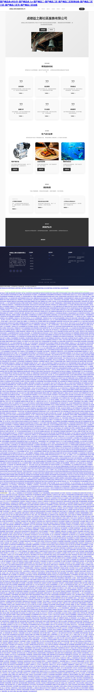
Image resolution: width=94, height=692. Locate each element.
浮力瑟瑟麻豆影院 (9, 659)
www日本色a (64, 613)
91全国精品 (49, 568)
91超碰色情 (2, 593)
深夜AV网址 (4, 691)
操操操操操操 (71, 421)
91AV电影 (33, 672)
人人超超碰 (36, 543)
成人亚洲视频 (82, 356)
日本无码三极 (76, 548)
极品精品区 (74, 554)
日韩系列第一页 (27, 346)
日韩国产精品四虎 (70, 676)
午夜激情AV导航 (35, 671)
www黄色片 (86, 494)
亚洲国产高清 (79, 388)
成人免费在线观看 (48, 348)
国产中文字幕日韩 (77, 459)
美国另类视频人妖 (32, 353)
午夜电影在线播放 (82, 346)
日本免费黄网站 (22, 326)
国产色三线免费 (70, 308)
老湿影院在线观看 (60, 604)
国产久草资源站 (39, 359)
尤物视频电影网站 (54, 403)
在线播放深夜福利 (83, 454)
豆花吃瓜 (88, 594)
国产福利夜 (77, 544)
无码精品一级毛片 (86, 339)
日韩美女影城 (32, 429)
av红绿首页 (43, 563)
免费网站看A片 (42, 358)
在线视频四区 (17, 316)
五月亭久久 (50, 526)
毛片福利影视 (13, 334)
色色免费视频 (76, 632)
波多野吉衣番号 (36, 374)
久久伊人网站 (56, 637)
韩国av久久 (2, 602)
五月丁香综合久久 (24, 656)
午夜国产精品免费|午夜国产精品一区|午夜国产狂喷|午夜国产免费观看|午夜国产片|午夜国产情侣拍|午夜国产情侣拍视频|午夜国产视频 (47, 473)
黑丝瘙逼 (59, 536)
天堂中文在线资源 (36, 646)
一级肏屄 (47, 546)
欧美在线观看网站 (60, 318)
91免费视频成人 (67, 464)
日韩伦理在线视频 (75, 599)
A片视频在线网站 (52, 346)
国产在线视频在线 (85, 421)
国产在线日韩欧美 (22, 373)
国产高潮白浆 (83, 464)
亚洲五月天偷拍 (83, 538)
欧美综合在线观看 (66, 389)
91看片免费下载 (80, 622)
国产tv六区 (21, 616)
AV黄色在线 (39, 672)
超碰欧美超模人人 (17, 676)
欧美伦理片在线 (41, 413)
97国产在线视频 (22, 504)
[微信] (10, 271)
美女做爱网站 (50, 504)
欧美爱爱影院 (48, 339)
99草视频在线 (61, 647)
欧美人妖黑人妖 (26, 456)
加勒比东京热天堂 (43, 687)
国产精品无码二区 (74, 376)
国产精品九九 (42, 622)
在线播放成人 (36, 453)
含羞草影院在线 (27, 661)
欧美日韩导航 (49, 626)
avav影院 (81, 568)
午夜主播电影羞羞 (63, 329)
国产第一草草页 (68, 323)
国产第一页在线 (74, 356)
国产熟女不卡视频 (42, 389)
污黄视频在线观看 (84, 349)
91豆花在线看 (36, 581)
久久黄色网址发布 (38, 356)
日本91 (69, 626)
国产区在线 (26, 552)
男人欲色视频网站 (53, 373)
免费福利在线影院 (63, 304)
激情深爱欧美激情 (82, 376)
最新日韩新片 (56, 324)
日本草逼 (56, 631)
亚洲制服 (79, 514)
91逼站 (42, 649)
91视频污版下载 (81, 311)
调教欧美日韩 (12, 408)
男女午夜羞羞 (77, 409)
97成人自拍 (83, 627)
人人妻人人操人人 (29, 543)
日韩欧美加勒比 (69, 459)
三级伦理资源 (41, 334)
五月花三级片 (28, 632)
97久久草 (15, 586)
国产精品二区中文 (20, 453)
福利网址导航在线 (34, 644)
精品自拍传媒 (39, 524)
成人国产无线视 (75, 433)
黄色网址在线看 (27, 443)
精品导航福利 (84, 577)
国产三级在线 (31, 657)
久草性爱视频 (18, 637)
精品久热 (10, 609)
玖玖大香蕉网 (70, 566)
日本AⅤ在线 (67, 563)
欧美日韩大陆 (41, 309)
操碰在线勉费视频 (62, 319)
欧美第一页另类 (10, 366)
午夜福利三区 (12, 496)
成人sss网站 (64, 621)
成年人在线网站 (71, 348)
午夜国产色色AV (19, 519)
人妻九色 (21, 609)
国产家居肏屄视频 (73, 379)
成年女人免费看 (15, 331)
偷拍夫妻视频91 (16, 516)
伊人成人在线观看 (57, 679)
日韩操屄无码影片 (67, 601)
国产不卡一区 (24, 356)
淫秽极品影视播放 (82, 414)
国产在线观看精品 (75, 448)
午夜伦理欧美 (79, 677)
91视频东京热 (60, 556)
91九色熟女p (86, 689)
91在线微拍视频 (62, 644)
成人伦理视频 (90, 409)
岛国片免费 (57, 652)
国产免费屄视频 (17, 464)
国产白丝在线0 (16, 429)
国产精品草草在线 (76, 686)
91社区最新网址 (87, 593)
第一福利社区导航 (4, 651)
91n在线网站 (80, 531)
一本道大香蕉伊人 (26, 571)
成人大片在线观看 (24, 463)
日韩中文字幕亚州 (55, 371)
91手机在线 (32, 569)
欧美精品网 (10, 569)
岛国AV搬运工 (8, 509)
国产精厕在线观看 (6, 373)
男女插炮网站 (22, 338)
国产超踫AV (48, 573)
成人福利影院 (70, 461)
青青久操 (39, 624)
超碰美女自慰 (65, 533)
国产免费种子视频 (12, 371)
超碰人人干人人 (83, 664)
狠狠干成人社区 (66, 602)
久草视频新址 (90, 464)
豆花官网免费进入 (7, 594)
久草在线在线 (70, 401)
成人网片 (5, 571)
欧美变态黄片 (24, 384)
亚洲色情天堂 (55, 339)
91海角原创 (55, 644)
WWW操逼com (34, 616)
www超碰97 (26, 664)
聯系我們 (63, 8)
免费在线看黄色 (80, 344)
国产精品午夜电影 (81, 326)
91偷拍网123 (87, 676)
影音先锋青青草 (9, 521)
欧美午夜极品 (78, 373)
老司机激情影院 (19, 664)
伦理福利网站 (34, 344)
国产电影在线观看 (19, 301)
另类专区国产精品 (39, 459)
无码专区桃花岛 (79, 576)
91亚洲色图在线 (14, 504)
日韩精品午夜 (19, 391)
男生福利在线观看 (25, 304)
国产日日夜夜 (40, 503)
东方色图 (17, 593)
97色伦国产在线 (73, 466)
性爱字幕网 (52, 546)
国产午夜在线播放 (55, 431)
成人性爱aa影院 (3, 361)
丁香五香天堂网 (5, 634)
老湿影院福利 (51, 607)
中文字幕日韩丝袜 (48, 363)
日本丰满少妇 (48, 528)
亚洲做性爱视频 (90, 426)
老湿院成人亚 (33, 371)
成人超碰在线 (7, 689)
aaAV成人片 (47, 503)
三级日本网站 (33, 348)
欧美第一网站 (42, 329)
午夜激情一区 (16, 541)
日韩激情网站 (77, 309)
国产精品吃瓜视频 (66, 576)
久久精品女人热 (53, 406)
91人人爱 (34, 496)
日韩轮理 (13, 591)
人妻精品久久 (54, 632)
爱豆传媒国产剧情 (39, 458)
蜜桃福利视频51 (77, 371)
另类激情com (52, 606)
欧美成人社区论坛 (6, 514)
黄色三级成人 (73, 384)
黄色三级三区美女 (25, 316)
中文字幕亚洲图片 (35, 641)
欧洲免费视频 (89, 314)
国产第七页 (57, 571)
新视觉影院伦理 (20, 306)
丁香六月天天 (74, 456)
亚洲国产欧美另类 (43, 551)
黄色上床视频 (23, 506)
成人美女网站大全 (18, 309)
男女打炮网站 (53, 451)
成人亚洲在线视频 (39, 381)
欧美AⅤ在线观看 (56, 676)
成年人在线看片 (35, 416)
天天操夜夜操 (50, 631)
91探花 (80, 583)
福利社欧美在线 (52, 454)
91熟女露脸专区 (70, 659)
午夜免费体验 (54, 506)
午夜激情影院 (16, 424)
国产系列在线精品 (42, 466)
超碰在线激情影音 (36, 594)
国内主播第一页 (8, 444)
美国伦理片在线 (40, 401)
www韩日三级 (69, 536)
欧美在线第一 (90, 346)
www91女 (91, 649)
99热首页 (23, 604)
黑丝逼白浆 (42, 659)
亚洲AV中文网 (12, 651)
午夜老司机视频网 (15, 549)
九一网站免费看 (61, 661)
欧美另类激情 (62, 336)
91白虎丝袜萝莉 (40, 684)
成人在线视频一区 (85, 309)
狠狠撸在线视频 (76, 403)
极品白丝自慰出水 (41, 339)
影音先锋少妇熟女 (51, 544)
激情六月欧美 (73, 326)
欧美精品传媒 (7, 546)
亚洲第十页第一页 (79, 296)
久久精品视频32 (74, 574)
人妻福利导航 (53, 351)
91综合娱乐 (78, 569)
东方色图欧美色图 (53, 386)
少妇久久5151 (32, 524)
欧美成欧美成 (22, 423)
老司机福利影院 (25, 684)
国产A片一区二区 (57, 388)
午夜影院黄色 (83, 604)
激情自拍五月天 (79, 424)
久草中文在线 (17, 366)
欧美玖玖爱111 (15, 543)
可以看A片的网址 (70, 309)
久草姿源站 (59, 551)
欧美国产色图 (28, 418)
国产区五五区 (57, 614)
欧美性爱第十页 (69, 334)
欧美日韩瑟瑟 (21, 634)
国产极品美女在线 (14, 393)
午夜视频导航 (29, 654)
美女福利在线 (34, 309)
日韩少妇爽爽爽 (38, 577)
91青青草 (6, 544)
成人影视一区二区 (27, 343)
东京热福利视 (88, 579)
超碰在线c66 (26, 566)
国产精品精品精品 (79, 329)
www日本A (38, 636)
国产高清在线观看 (61, 353)
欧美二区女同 (86, 443)
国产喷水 (63, 558)
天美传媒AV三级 (12, 644)
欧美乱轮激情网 (43, 328)
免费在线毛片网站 (30, 331)
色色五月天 (42, 676)
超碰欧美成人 (17, 558)
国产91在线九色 (6, 581)
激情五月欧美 (18, 531)
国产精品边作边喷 (67, 448)
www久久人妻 (40, 559)
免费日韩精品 (4, 394)
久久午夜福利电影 (21, 336)
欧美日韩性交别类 (57, 316)
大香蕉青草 (24, 679)
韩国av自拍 (63, 531)
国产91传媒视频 (70, 644)
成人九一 (21, 569)
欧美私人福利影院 (30, 381)
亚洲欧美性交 (24, 669)
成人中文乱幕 (53, 318)
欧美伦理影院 (89, 311)
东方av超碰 (52, 597)
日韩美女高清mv (10, 328)
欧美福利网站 (28, 544)
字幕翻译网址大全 (8, 399)
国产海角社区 (15, 681)
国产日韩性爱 (63, 334)
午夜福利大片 (23, 351)
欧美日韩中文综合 (8, 404)
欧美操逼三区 (42, 388)
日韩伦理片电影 (20, 411)
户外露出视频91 (29, 583)
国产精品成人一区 (62, 461)
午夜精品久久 (83, 599)
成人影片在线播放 (40, 431)
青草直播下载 (18, 313)
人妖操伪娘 (22, 607)
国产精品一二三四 (10, 309)
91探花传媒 (10, 571)
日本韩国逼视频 (28, 538)
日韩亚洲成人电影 (52, 611)
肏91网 (17, 581)
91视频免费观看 (58, 677)
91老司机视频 (81, 541)
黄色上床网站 (35, 548)
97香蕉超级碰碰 (83, 389)
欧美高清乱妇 (60, 386)
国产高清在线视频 (61, 373)
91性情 (61, 652)
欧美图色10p (30, 611)
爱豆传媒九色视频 (10, 551)
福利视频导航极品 (68, 652)
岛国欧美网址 (15, 319)
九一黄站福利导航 (32, 596)
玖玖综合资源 (55, 602)
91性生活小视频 (71, 672)
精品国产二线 (10, 378)
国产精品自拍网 (7, 583)
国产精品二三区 (7, 298)
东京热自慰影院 (77, 394)
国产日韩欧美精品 (61, 548)
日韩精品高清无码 (21, 446)
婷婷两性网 (57, 597)
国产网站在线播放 (11, 346)
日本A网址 (83, 569)
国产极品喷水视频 (82, 361)
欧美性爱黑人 (75, 346)
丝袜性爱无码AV (5, 621)
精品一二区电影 (23, 509)
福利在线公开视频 (20, 303)
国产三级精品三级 (76, 298)
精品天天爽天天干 (64, 511)
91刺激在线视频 (75, 523)
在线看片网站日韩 (87, 378)
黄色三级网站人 (85, 401)
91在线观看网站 (53, 584)
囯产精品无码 (24, 318)
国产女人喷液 (84, 394)
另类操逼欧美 (36, 303)
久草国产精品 (81, 456)
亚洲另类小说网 (22, 514)
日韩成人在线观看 (56, 629)
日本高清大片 (85, 406)
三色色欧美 (73, 661)
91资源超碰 (71, 546)
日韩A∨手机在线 (50, 579)
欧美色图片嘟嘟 (5, 434)
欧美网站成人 (9, 499)
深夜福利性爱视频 (66, 326)
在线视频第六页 (20, 493)
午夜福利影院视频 (67, 298)
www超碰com (76, 524)
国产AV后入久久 (17, 577)
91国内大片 (65, 689)
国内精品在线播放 (59, 349)
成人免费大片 (38, 364)
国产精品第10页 (67, 314)
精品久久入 (26, 569)
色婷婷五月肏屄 (11, 669)
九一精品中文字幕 (20, 646)
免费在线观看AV (83, 602)
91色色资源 (74, 684)
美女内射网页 (67, 386)
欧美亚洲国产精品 (29, 423)
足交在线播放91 (6, 306)
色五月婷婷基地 (80, 559)
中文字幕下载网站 (87, 399)
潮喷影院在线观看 (84, 333)
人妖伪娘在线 (47, 499)
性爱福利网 (89, 657)
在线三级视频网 (25, 379)
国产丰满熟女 (79, 419)
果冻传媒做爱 (11, 622)
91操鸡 (1, 552)
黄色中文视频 (19, 672)
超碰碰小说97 (8, 596)
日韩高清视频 (87, 446)
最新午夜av (11, 498)
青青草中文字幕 (64, 369)
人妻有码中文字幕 (83, 331)
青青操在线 (77, 596)
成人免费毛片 (50, 419)
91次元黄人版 (71, 544)
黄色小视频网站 (20, 503)
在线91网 (33, 508)
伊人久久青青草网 (80, 534)
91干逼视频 (39, 601)
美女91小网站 (46, 523)
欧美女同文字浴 (21, 454)
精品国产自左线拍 (19, 333)
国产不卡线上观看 (16, 406)
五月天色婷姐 (31, 677)
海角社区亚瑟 (8, 649)
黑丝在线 (25, 498)
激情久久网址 (46, 356)
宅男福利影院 (46, 331)
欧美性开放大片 (65, 388)
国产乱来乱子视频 (31, 458)
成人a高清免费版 (33, 591)
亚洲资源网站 (9, 602)
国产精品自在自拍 (50, 439)
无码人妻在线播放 (65, 411)
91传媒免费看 (8, 682)
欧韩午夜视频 (86, 647)
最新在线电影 (59, 311)
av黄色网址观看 (48, 421)
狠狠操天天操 (26, 609)
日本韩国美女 (83, 461)
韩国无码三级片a (54, 499)
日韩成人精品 (12, 374)
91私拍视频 (30, 676)
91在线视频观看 (48, 684)
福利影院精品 (62, 404)
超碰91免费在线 (41, 573)
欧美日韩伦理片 (68, 346)
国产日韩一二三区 (79, 593)
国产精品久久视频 (82, 554)
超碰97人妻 (80, 556)
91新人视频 (12, 611)
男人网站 (14, 561)
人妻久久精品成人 (44, 639)
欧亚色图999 (32, 593)
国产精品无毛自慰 (4, 584)
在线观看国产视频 (43, 361)
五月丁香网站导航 (24, 624)
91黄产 (78, 604)
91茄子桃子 (86, 662)
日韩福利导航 (36, 631)
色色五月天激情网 (7, 681)
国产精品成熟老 (69, 409)
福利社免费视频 (10, 599)
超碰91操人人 (87, 576)
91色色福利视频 (14, 626)
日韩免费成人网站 (22, 631)
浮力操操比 (69, 531)
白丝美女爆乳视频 (14, 613)
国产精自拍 (4, 569)
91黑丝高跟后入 (6, 503)
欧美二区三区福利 (26, 408)
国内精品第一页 (43, 556)
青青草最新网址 (70, 391)
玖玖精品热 (7, 679)
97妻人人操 (66, 589)
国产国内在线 (89, 379)
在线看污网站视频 (89, 551)
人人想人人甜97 (31, 498)
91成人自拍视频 (56, 348)
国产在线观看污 (53, 341)
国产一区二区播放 (68, 454)
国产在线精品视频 (84, 408)
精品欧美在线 (35, 334)
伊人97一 (18, 669)
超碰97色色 (90, 583)
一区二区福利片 (25, 399)
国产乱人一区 (8, 518)
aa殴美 (3, 551)
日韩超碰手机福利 (37, 654)
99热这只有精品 (72, 529)
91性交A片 (5, 672)
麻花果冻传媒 (77, 293)
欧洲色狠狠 (36, 504)
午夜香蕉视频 (9, 528)
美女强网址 (38, 569)
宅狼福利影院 (12, 369)
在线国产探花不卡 (47, 593)
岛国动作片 (33, 651)
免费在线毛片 (19, 566)
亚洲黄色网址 (54, 634)
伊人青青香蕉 (29, 652)
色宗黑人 (15, 671)
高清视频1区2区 (19, 559)
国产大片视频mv (7, 338)
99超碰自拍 (28, 556)
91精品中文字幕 (59, 448)
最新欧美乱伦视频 (8, 386)
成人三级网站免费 (10, 593)
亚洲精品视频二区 (56, 666)
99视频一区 (73, 604)
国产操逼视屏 (64, 528)
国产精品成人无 (40, 596)
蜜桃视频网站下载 (48, 404)
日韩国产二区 (87, 418)
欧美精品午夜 (51, 552)
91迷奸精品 (77, 499)
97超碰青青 (48, 516)
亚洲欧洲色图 (68, 577)
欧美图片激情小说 (45, 449)
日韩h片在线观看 (73, 321)
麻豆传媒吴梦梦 (68, 667)
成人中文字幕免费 (60, 396)
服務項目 (48, 8)
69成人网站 (6, 548)
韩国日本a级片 (24, 636)
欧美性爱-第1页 (49, 293)
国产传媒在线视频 (62, 573)
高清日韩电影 (81, 411)
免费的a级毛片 (60, 393)
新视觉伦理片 (89, 323)
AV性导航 (82, 516)
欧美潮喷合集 (60, 376)
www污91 (64, 627)
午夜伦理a (35, 574)
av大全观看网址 (23, 677)
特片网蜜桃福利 (23, 324)
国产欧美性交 (74, 606)
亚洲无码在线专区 (29, 433)
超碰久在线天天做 (6, 591)
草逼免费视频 (5, 568)
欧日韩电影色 (53, 376)
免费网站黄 (10, 643)
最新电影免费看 (34, 466)
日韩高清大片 (17, 318)
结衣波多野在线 (28, 299)
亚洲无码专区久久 (46, 398)
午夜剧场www (80, 614)
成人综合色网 (83, 441)
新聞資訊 (58, 8)
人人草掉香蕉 (74, 416)
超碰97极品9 (53, 654)
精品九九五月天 (53, 331)
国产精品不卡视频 (4, 293)
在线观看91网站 (6, 626)
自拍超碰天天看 (24, 521)
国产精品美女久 (55, 329)
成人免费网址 (25, 383)
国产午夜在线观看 (41, 456)
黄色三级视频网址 (10, 318)
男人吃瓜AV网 (59, 624)
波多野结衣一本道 (70, 594)
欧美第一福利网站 (86, 419)
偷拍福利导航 (44, 364)
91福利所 (12, 576)
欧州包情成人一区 (84, 548)
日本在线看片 (38, 383)
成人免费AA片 (83, 618)
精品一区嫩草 (68, 426)
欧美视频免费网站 (33, 316)
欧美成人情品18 (23, 588)
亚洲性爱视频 (67, 541)
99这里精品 (27, 534)
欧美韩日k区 (81, 508)
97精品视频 (21, 632)
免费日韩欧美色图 (78, 304)
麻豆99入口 (11, 513)
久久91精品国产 (10, 464)
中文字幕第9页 (72, 419)
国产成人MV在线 (15, 449)
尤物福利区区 (9, 413)
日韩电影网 (9, 588)
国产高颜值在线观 (70, 378)
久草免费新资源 (32, 314)
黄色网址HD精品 (89, 369)
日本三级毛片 (5, 564)
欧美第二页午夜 (35, 613)
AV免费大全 (32, 513)
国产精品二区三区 (62, 354)
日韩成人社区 (64, 682)
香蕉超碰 (11, 641)
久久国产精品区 (28, 574)
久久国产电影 (83, 409)
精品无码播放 (18, 383)
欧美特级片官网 (89, 498)
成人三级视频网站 (23, 354)
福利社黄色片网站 (29, 311)
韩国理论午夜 (81, 504)
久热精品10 (60, 689)
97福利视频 (43, 561)
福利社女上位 (52, 664)
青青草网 (2, 682)
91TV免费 (63, 561)
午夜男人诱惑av (63, 686)
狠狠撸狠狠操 (37, 446)
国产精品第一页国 (12, 428)
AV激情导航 (90, 499)
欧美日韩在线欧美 (55, 391)
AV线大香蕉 (89, 561)
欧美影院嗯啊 (50, 294)
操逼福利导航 (18, 513)
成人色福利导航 (36, 563)
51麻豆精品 (61, 514)
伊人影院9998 (66, 677)
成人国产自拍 (14, 454)
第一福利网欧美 (60, 346)
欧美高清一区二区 (59, 441)
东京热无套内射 (6, 619)
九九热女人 (50, 614)
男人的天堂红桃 (41, 686)
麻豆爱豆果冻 (3, 599)
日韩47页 (67, 614)
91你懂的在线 (49, 496)
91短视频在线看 (25, 339)
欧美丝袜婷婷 (58, 581)
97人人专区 (6, 667)
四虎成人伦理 (56, 554)
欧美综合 (2, 606)
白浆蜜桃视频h (59, 298)
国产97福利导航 (21, 619)
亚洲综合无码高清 (19, 421)
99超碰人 (7, 606)
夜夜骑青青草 (81, 451)
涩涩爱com (50, 681)
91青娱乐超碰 (13, 566)
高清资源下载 (10, 463)
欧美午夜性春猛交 (75, 413)
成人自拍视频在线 (76, 464)
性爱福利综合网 (20, 618)
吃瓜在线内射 (21, 418)
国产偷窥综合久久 (51, 313)
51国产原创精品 (75, 496)
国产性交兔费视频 (55, 424)
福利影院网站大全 (56, 379)
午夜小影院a (27, 602)
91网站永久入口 (53, 636)
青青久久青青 (62, 649)
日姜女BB (41, 669)
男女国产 (84, 644)
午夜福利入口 (33, 664)
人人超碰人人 (19, 511)
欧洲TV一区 (15, 528)
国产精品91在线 (9, 339)
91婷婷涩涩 (48, 521)
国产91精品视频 (25, 363)
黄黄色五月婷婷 (23, 386)
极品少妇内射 (85, 334)
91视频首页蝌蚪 (18, 523)
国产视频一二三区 (19, 394)
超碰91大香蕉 (56, 616)
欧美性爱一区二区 (11, 466)
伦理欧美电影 (81, 306)
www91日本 (3, 558)
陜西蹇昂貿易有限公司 (72, 258)
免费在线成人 (9, 314)
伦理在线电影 (40, 353)
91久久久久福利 (81, 321)
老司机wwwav (48, 541)
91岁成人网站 (15, 568)
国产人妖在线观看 (86, 396)
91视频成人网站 (83, 359)
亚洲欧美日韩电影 (43, 408)
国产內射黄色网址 (48, 586)
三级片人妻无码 (88, 634)
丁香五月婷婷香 (34, 436)
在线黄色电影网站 (41, 652)
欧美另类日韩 (76, 509)
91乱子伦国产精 (48, 644)
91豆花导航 (69, 564)
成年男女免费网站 (4, 436)
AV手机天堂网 (35, 619)
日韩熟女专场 (88, 682)
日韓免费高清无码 (5, 334)
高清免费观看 (71, 443)
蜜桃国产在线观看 (16, 314)
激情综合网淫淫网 (37, 549)
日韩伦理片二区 (51, 613)
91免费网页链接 (8, 616)
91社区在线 (61, 563)
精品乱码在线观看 (89, 328)
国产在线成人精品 (31, 354)
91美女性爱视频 (47, 381)
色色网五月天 (69, 524)
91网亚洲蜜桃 (72, 533)
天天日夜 (89, 671)
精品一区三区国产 (58, 413)
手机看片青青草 (40, 597)
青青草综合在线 (86, 348)
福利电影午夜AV (87, 436)
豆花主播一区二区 (52, 374)
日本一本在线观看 (26, 349)
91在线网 (65, 672)
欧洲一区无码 (10, 597)
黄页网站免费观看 (85, 319)
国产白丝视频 (18, 348)
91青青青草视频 (79, 423)
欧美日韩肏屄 (7, 448)
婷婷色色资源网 (36, 681)
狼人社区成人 (5, 374)
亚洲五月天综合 (29, 298)
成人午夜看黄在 (36, 454)
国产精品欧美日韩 (70, 584)
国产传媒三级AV (9, 666)
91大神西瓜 (16, 556)
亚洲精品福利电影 (65, 466)
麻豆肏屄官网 (90, 359)
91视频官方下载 (21, 299)
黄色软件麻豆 (61, 366)
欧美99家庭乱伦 (7, 351)
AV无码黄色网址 (54, 398)
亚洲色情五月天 (45, 549)
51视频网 (17, 579)
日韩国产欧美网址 (85, 619)
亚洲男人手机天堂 (47, 577)
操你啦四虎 (41, 528)
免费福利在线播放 (87, 308)
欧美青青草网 (82, 586)
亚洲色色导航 (83, 493)
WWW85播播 (3, 588)
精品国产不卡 (14, 433)
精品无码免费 (4, 383)
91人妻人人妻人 (18, 539)
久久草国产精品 (57, 669)
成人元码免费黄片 (88, 463)
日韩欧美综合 (72, 388)
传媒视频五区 (71, 664)
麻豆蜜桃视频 (24, 378)
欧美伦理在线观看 (51, 434)
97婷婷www (81, 641)
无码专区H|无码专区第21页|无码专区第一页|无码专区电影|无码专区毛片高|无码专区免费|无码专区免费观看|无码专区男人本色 (60, 489)
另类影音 (70, 656)
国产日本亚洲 (47, 438)
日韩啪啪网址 (13, 661)
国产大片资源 (50, 411)
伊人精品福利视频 (75, 636)
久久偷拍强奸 (50, 326)
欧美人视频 (18, 674)
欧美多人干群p (16, 677)
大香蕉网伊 (2, 504)
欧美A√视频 (44, 569)
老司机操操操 (85, 304)
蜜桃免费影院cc (12, 336)
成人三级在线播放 (74, 386)
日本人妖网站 (86, 324)
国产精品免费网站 (81, 369)
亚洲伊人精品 (9, 431)
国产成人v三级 (84, 373)
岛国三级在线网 (89, 597)
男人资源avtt (9, 516)
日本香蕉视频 (51, 674)
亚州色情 (85, 549)
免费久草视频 (54, 429)
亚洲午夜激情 (32, 399)
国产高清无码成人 (12, 388)
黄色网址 (6, 552)
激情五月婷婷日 (63, 424)
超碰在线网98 (58, 674)
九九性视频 (63, 552)
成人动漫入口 (21, 434)
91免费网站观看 (27, 546)
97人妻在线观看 (62, 499)
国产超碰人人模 (16, 308)
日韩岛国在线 (30, 386)
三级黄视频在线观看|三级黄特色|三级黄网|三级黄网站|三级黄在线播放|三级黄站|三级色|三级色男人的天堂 (63, 478)
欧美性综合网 (66, 451)
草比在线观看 (89, 503)
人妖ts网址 (82, 523)
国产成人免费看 (81, 294)
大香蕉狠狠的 (16, 499)
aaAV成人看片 (19, 546)
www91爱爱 (24, 639)
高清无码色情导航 (65, 641)
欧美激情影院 (67, 574)
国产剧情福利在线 (30, 319)
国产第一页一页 (60, 454)
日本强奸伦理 (45, 509)
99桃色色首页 (48, 529)
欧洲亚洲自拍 (29, 368)
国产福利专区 (42, 293)
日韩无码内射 (44, 667)
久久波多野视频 (69, 503)
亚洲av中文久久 (74, 294)
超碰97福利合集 (62, 538)
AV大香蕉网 (13, 574)
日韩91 (89, 581)
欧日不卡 (70, 611)
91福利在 (30, 622)
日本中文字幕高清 (70, 406)
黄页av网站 (56, 686)
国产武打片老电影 (67, 453)
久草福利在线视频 (63, 458)
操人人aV (78, 672)
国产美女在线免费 (12, 361)
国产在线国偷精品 (26, 328)
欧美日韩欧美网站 (66, 434)
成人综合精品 (28, 448)
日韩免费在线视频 (8, 308)
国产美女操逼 (30, 378)
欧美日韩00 (86, 531)
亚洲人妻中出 (24, 533)
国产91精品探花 (79, 643)
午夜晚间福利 (88, 456)
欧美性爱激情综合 (83, 646)
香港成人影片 (80, 316)
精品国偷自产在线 (35, 408)
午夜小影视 (83, 528)
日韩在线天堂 (91, 331)
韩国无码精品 (87, 529)
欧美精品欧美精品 (67, 446)
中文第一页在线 (79, 348)
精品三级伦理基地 (84, 404)
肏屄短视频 (33, 541)
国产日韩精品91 (34, 421)
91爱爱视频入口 (52, 416)
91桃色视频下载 (61, 331)
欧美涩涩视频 (88, 641)
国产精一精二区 (50, 328)
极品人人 (62, 643)
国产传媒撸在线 (52, 311)
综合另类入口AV (61, 651)
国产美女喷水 (5, 498)
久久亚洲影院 (37, 444)
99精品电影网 (43, 618)
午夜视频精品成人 (58, 446)
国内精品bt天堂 (45, 319)
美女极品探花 (3, 597)
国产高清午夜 (9, 461)
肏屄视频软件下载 (6, 574)
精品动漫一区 (37, 326)
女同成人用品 (38, 341)
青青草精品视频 (33, 339)
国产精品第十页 (19, 529)
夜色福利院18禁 (27, 394)
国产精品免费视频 (65, 463)
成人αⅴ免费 (47, 589)
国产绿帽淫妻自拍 (58, 306)
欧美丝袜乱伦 (3, 456)
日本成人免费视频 (79, 378)
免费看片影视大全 (88, 466)
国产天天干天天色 (75, 526)
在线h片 (60, 602)
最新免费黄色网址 (84, 449)
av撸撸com (11, 579)
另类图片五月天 (23, 596)
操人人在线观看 (68, 509)
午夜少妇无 (65, 508)
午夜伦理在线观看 (11, 358)
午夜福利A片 (37, 568)
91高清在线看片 (3, 333)
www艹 (70, 519)
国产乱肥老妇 (75, 364)
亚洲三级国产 (68, 554)
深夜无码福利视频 (84, 496)
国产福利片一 (82, 314)
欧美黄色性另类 (11, 323)
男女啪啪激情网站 (10, 384)
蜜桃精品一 (44, 629)
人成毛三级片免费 (89, 299)
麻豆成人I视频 (6, 613)
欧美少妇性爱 (33, 456)
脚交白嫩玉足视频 (70, 339)
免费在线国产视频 (27, 309)
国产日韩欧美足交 (56, 528)
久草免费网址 (54, 589)
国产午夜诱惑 (52, 448)
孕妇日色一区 (54, 409)
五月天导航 (62, 493)
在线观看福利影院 (6, 454)
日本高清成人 (55, 461)
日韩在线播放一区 (28, 333)
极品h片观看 (29, 594)
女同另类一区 (34, 389)
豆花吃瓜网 (34, 503)
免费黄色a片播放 (24, 401)
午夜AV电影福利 (9, 524)
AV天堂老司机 (51, 672)
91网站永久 (21, 568)
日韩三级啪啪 (63, 496)
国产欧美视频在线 (57, 294)
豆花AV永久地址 (29, 629)
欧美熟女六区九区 (86, 459)
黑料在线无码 (48, 379)
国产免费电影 (89, 294)
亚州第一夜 (90, 651)
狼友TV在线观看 (30, 621)
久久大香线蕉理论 (31, 321)
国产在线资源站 (43, 419)
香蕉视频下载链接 (11, 301)
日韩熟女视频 (18, 639)
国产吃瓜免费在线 (35, 428)
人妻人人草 (72, 643)
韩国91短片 (13, 689)
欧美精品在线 (3, 358)
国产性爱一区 (21, 534)
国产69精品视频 (69, 366)
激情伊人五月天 (9, 324)
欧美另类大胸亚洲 (40, 404)
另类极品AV (80, 647)
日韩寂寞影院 (55, 583)
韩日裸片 (62, 614)
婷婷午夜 (67, 647)
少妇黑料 (63, 536)
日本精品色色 (60, 601)
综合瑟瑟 (16, 659)
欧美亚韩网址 (84, 341)
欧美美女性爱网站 (53, 639)
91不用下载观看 (18, 554)
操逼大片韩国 (46, 621)
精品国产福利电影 (11, 329)
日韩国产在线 (33, 559)
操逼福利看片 (23, 331)
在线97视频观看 (28, 647)
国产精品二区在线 (69, 374)
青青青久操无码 (65, 569)
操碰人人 (16, 629)
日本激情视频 (71, 513)
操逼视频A (20, 586)
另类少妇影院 (83, 671)
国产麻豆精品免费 (20, 414)
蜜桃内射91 (68, 523)
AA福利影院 (4, 534)
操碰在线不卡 (81, 416)
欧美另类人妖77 (81, 606)
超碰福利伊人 (11, 304)
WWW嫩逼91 (27, 651)
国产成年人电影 (19, 344)
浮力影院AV (77, 513)
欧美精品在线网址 (85, 298)
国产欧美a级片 (36, 306)
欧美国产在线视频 (7, 376)
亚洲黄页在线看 (79, 609)
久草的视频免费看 (17, 349)
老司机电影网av (19, 591)
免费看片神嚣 (45, 321)
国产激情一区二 (32, 401)
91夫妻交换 (58, 546)
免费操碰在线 (37, 324)
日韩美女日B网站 (73, 414)
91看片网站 (20, 671)
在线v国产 (86, 584)
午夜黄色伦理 (46, 498)
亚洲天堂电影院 (81, 684)
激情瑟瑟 (44, 494)
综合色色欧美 (65, 443)
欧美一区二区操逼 (31, 359)
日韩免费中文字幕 (40, 391)
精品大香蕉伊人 (39, 564)
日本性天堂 (33, 662)
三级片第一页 (4, 388)
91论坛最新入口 (33, 501)
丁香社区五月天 (41, 626)
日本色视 (75, 531)
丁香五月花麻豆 (46, 601)
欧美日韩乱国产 (30, 426)
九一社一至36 (17, 551)
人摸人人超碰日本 (82, 654)
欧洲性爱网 (62, 554)
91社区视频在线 (11, 394)
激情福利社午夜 (54, 304)
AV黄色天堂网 (55, 519)
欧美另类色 (69, 632)
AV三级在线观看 (56, 401)
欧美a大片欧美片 (18, 419)
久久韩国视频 (73, 559)
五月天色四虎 (61, 314)
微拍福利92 (78, 681)
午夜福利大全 (56, 363)
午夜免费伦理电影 (29, 338)
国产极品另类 (39, 666)
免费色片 (60, 506)
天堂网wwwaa (25, 523)
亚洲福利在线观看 (16, 438)
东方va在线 (52, 657)
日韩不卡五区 (59, 559)
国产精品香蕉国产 (67, 439)
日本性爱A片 (34, 573)
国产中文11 (6, 647)
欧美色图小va (23, 599)
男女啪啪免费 (60, 384)
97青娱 (76, 508)
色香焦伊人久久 (26, 672)
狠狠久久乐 (88, 521)
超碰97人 (36, 551)
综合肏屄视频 (52, 604)
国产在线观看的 (47, 314)
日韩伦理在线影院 (17, 399)
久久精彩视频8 (86, 458)
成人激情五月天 (6, 368)
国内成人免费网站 (55, 399)
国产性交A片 (41, 644)
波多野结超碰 (22, 311)
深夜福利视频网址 (39, 657)
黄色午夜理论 (33, 536)
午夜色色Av (70, 504)
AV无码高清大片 (34, 534)
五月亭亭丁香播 (52, 333)
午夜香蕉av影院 (38, 621)
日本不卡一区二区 (48, 401)
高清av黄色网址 (58, 414)
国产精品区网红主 (80, 299)
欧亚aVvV (40, 501)
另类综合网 (90, 672)
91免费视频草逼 (28, 361)
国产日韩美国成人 (72, 369)
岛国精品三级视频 (89, 356)
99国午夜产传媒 (74, 641)
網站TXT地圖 (46, 282)
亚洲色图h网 (68, 619)
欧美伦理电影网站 (35, 328)
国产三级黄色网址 (28, 439)
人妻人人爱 (8, 573)
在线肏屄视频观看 (52, 556)
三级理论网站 (43, 324)
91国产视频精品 (41, 301)
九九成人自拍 (87, 631)
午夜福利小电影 (23, 622)
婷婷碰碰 (88, 546)
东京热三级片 (38, 464)
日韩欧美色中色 (27, 434)
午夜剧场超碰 (29, 619)
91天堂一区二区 (46, 406)
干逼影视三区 (18, 363)
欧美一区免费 (17, 384)
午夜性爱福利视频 (72, 363)
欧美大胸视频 (67, 429)
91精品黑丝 (29, 631)
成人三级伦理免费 (57, 326)
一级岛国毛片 (3, 366)
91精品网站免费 (60, 509)
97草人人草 (22, 643)
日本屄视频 (15, 686)
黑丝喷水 (17, 536)
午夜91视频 (70, 586)
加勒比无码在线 (75, 303)
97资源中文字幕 (29, 446)
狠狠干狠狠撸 (33, 579)
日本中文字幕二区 (60, 323)
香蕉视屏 (8, 504)
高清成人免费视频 (65, 343)
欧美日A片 (28, 514)
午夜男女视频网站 (5, 441)
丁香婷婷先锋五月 (57, 299)
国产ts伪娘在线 (84, 669)
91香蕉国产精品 (45, 451)
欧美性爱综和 (42, 511)
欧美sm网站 (23, 611)
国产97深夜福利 (28, 493)
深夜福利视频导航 (54, 308)
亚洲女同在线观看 (58, 358)
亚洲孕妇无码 (62, 309)
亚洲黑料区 (5, 657)
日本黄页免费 (76, 611)
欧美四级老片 (55, 394)
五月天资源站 (40, 586)
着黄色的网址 (69, 431)
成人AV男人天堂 (44, 581)
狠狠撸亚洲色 (19, 343)
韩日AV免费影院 (52, 509)
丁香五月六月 (16, 386)
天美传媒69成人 (88, 541)
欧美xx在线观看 (47, 459)
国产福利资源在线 (27, 294)
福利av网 (71, 581)
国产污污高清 (51, 444)
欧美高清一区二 (58, 418)
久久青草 (87, 661)
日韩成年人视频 (80, 363)
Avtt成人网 (57, 682)
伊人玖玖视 (53, 548)
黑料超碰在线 (76, 366)
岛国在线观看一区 (75, 453)
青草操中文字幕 (64, 544)
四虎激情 (75, 504)
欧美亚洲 (50, 629)
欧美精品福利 (30, 444)
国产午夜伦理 (3, 329)
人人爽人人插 (50, 324)
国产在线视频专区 (44, 418)
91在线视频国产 (84, 544)
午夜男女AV (22, 556)
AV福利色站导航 (78, 621)
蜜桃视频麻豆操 (35, 358)
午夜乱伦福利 (64, 338)
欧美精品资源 (32, 438)
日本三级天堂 (22, 393)
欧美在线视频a (21, 451)
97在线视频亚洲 (33, 624)
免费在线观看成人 (54, 423)
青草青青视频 (13, 294)
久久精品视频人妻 (77, 438)
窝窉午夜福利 (40, 371)
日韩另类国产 (18, 293)
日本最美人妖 (23, 381)
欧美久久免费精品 (56, 463)
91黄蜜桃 (22, 649)
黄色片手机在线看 (59, 439)
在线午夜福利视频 (35, 323)
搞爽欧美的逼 (37, 298)
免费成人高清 (68, 393)
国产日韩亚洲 (62, 403)
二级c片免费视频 (56, 421)
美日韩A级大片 (11, 519)
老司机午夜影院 (23, 581)
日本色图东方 (28, 646)
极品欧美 (2, 659)
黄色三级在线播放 (25, 308)
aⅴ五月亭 (63, 666)
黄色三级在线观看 (8, 364)
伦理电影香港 (51, 446)
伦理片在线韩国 (62, 394)
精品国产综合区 (62, 378)
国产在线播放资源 (60, 374)
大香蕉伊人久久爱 (81, 589)
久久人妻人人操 (61, 584)
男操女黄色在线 (47, 371)
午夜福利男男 (84, 301)
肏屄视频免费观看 (83, 501)
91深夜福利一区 (25, 577)
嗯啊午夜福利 (16, 324)
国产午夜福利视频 (47, 359)
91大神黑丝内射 (77, 319)
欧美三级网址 (65, 579)
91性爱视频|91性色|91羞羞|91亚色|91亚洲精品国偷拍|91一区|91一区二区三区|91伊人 (30, 488)
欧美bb (41, 554)
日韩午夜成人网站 (17, 627)
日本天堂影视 (5, 408)
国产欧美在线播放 (17, 356)
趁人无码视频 (39, 321)
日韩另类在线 (51, 418)
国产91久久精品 (14, 354)
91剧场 (24, 564)
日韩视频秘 (87, 674)
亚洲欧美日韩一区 (61, 351)
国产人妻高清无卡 (38, 386)
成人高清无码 (57, 344)
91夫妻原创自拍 (67, 333)
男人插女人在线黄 (11, 468)
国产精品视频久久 (28, 396)
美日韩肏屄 (63, 524)
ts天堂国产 (26, 644)
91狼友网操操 (80, 588)
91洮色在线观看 (54, 426)
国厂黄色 (82, 591)
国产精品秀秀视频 (4, 363)
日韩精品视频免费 (62, 368)
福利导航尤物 (80, 399)
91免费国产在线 (78, 443)
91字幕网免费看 (52, 321)
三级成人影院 (10, 426)
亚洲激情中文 (54, 353)
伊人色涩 (15, 602)
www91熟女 (43, 544)
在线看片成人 (18, 329)
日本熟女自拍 (88, 504)
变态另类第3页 (55, 334)
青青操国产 (71, 508)
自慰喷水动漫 (45, 386)
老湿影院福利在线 (55, 524)
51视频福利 (57, 531)
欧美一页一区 (81, 634)
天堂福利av (51, 531)
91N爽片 (14, 614)
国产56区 (85, 583)
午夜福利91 (71, 681)
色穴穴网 (62, 637)
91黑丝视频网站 (46, 493)
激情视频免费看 (63, 593)
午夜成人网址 (48, 329)
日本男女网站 (6, 511)
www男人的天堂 (46, 506)
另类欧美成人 (16, 641)
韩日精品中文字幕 (15, 351)
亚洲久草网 (21, 548)
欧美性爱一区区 (84, 511)
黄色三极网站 (24, 321)
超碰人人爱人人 (5, 611)
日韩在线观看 (19, 441)
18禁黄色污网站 (46, 393)
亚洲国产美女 (72, 418)
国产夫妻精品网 (74, 311)
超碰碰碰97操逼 (21, 584)
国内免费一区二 (34, 441)
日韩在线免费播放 (78, 351)
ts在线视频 (81, 539)
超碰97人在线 (32, 637)
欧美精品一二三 (72, 316)
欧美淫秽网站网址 (13, 411)
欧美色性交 (46, 559)
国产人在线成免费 (51, 441)
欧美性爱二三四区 (66, 606)
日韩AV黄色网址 (28, 649)
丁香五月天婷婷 (63, 324)
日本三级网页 (74, 446)
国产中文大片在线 (50, 303)
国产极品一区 (25, 459)
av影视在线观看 (3, 453)
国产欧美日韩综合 (14, 606)
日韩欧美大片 (6, 523)
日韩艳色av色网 (71, 682)
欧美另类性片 (89, 326)
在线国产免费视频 (19, 323)
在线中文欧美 (51, 414)
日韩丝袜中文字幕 (61, 406)
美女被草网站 (7, 549)
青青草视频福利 (27, 614)
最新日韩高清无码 (7, 353)
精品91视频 (58, 613)
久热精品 (78, 511)
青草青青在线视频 (8, 349)
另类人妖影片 (37, 449)
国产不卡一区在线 (75, 552)
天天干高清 (53, 536)
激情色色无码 (70, 506)
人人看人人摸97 (69, 687)
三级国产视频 (72, 607)
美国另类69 (8, 614)
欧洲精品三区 (58, 434)
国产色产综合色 (66, 311)
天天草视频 (70, 528)
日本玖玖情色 (68, 637)
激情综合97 (54, 689)
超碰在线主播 (39, 398)
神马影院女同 (39, 523)
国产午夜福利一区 (11, 313)
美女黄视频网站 (26, 344)
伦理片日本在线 (27, 358)
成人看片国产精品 (46, 433)
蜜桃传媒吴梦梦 (51, 682)
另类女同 (88, 571)
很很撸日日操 (88, 358)
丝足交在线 (14, 494)
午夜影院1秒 (35, 538)
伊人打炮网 (54, 651)
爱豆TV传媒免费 (52, 687)
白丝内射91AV (87, 607)
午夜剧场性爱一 (63, 539)
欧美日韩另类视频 (31, 366)
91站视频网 (27, 616)
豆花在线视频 (9, 506)
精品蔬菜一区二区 (49, 534)
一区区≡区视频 (80, 624)
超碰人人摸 (55, 618)
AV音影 (70, 669)
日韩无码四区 (26, 579)
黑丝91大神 (77, 546)
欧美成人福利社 (68, 331)
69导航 (43, 661)
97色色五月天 (60, 498)
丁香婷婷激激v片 (77, 401)
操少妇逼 (63, 571)
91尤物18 (80, 689)
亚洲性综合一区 (28, 414)
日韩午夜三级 (87, 363)
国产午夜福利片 (43, 428)
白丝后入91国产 (54, 647)
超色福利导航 (30, 384)
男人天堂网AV (17, 521)
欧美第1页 (81, 543)
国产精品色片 (61, 426)
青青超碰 (63, 591)
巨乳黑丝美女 (84, 651)
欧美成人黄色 (41, 656)
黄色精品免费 (5, 496)
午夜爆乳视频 (31, 364)
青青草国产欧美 (37, 583)
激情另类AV (74, 637)
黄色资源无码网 (58, 453)
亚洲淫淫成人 (54, 671)
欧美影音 (35, 652)
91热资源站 (5, 641)
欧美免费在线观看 (44, 373)
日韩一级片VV (63, 616)
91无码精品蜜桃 (70, 494)
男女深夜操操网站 (84, 413)
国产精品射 (12, 559)
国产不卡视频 (6, 566)
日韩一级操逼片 (70, 573)
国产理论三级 (6, 664)
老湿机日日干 (88, 384)
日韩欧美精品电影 (16, 359)
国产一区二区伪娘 (72, 399)
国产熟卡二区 (32, 666)
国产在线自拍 (71, 329)
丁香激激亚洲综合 (58, 303)
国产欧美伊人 (16, 588)
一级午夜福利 (68, 359)
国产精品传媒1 (5, 556)
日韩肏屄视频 (72, 549)
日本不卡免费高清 (63, 398)
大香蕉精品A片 (65, 674)
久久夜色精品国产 (41, 344)
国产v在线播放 (65, 428)
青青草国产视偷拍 (83, 364)
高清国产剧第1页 (29, 303)
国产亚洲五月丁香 (63, 363)
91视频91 (55, 609)
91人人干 (17, 552)
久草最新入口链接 (43, 396)
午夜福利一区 (29, 373)
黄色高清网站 (39, 424)
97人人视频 (42, 548)
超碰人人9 (35, 589)
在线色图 (60, 631)
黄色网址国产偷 (19, 564)
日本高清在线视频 (42, 436)
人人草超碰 (41, 529)
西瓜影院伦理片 (69, 341)
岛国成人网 (52, 549)
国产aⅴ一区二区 (31, 318)
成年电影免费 (12, 293)
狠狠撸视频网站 (42, 294)
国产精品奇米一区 (64, 681)
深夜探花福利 (73, 622)
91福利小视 (35, 647)
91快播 (21, 552)
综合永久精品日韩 (79, 418)
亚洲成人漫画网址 (72, 613)
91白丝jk (61, 574)
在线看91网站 (5, 508)
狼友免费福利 (62, 594)
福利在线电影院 (44, 464)
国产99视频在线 (50, 338)
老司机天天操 (62, 438)
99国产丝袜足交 (54, 564)
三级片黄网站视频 (42, 434)
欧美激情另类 (55, 521)
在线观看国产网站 (79, 428)
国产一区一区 (15, 431)
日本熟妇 (88, 606)
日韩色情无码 (56, 681)
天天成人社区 (25, 539)
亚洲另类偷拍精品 (84, 632)
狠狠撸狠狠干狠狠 (70, 373)
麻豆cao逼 (68, 649)
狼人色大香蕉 (38, 604)
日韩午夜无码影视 (75, 449)
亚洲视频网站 (22, 416)
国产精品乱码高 (38, 426)
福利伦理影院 (58, 558)
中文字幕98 (30, 509)
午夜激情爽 (76, 571)
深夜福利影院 (55, 456)
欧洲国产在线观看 (40, 463)
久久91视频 (87, 564)
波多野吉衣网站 (75, 314)
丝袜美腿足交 (71, 621)
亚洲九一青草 (82, 498)
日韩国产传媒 (26, 667)
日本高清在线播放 (12, 453)
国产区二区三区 (76, 323)
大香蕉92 (30, 674)
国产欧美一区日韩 (7, 451)
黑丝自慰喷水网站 (78, 391)
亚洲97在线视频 (38, 588)
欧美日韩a (40, 518)
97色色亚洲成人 (45, 533)
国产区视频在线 (76, 408)
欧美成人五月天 (50, 466)
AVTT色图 (58, 621)
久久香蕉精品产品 (37, 526)
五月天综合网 (54, 538)
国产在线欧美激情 (12, 303)
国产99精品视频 (13, 439)
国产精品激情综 (21, 448)
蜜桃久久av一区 (20, 538)
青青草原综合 (58, 338)
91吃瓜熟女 (54, 573)
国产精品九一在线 (8, 379)
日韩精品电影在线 (83, 386)
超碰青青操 (87, 518)
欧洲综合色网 (38, 576)
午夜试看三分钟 (13, 647)
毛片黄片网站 (47, 429)
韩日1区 (2, 652)
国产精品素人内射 (47, 666)
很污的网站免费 (28, 411)
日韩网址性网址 (58, 533)
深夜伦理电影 (87, 354)
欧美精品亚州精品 (28, 306)
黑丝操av (52, 523)
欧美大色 (63, 597)
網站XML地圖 (41, 282)
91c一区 (90, 646)
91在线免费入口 (32, 586)
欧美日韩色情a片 (33, 656)
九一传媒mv (74, 634)
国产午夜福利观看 (83, 626)
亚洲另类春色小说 (89, 591)
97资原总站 (48, 659)
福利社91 (11, 657)
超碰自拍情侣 (27, 541)
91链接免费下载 (8, 632)
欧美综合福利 (3, 301)
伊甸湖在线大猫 (81, 358)
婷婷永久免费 (25, 674)
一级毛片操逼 (31, 464)
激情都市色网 (14, 298)
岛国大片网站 (71, 293)
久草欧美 (65, 611)
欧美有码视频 (66, 376)
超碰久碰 (74, 601)
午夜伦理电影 (79, 549)
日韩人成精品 (68, 588)
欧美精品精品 (9, 381)
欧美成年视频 (22, 629)
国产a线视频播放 (62, 459)
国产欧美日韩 (81, 446)
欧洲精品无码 (57, 411)
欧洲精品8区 (59, 518)
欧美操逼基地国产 (41, 496)
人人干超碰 (84, 581)
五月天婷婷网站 (7, 326)
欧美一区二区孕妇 (64, 419)
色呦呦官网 (32, 523)
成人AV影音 (29, 526)
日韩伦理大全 (31, 459)
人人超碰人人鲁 (89, 586)
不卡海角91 (87, 523)
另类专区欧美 (80, 616)
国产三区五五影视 (46, 383)
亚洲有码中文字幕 (54, 514)
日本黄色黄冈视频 (21, 654)
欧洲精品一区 (25, 464)
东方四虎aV (56, 504)
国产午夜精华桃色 (4, 529)
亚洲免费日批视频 (88, 601)
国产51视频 (11, 639)
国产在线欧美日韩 (73, 411)
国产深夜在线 (30, 376)
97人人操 (43, 599)
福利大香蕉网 (77, 651)
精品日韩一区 (25, 627)
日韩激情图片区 (21, 433)
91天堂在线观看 (5, 443)
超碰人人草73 (68, 514)
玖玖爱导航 (6, 661)
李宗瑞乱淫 (44, 682)
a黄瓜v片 (63, 494)
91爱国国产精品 (55, 511)
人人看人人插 (48, 456)
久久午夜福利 (70, 304)
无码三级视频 (36, 634)
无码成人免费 (91, 454)
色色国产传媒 (15, 682)
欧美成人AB (53, 559)
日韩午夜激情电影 (78, 458)
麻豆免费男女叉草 (35, 554)
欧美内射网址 (15, 423)
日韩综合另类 (68, 318)
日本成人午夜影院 (20, 388)
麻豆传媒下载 (54, 433)
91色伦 (78, 613)
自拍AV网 (17, 599)
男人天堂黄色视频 (44, 416)
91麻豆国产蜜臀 (11, 536)
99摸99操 (40, 609)
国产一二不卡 (58, 607)
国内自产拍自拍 (6, 391)
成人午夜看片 (15, 376)
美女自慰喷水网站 (63, 513)
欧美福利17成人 (80, 384)
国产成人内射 (37, 607)
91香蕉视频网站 (52, 323)
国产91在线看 (72, 579)
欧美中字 (90, 514)
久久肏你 (73, 563)
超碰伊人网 (15, 563)
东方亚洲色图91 (27, 671)
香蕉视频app (62, 523)
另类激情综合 (35, 361)
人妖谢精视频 (32, 539)
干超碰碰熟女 (55, 366)
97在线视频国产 (13, 662)
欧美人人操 (55, 526)
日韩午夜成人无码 (50, 558)
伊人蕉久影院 (13, 667)
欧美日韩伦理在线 (45, 376)
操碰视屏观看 (7, 458)
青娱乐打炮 (23, 589)
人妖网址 (77, 664)
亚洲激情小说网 (5, 539)
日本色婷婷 (67, 604)
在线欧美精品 (54, 314)
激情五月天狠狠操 (67, 356)
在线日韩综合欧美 (16, 461)
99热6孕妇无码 (59, 501)
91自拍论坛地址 (82, 303)
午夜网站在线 (4, 304)
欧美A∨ (57, 657)
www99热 (73, 679)
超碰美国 (77, 539)
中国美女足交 (87, 338)
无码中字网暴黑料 (83, 393)
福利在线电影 (87, 306)
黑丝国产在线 (29, 584)
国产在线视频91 (30, 351)
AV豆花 (25, 529)
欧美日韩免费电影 (77, 383)
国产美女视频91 (29, 326)
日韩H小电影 (42, 538)
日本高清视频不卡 (8, 424)
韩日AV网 (67, 643)
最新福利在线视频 (47, 296)
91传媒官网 (90, 604)
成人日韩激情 (56, 404)
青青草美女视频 (84, 649)
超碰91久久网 (34, 571)
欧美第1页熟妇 (14, 458)
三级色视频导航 (65, 414)
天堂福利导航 (57, 534)
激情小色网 (47, 649)
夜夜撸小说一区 (50, 306)
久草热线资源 (66, 559)
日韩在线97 (61, 583)
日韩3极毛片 (10, 624)
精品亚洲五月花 (27, 323)
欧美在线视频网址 (19, 369)
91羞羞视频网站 (42, 299)
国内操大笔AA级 (78, 308)
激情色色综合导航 (34, 511)
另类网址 (89, 602)
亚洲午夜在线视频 (11, 456)
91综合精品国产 (35, 343)
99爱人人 (69, 657)
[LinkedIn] (20, 271)
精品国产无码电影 (24, 409)
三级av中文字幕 (54, 383)
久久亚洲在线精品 (20, 361)
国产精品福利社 (59, 672)
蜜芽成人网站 (28, 659)
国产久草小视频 (14, 514)
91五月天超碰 (80, 662)
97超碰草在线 (67, 556)
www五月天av (28, 548)
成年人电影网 (39, 308)
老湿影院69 (48, 548)
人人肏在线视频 (3, 674)
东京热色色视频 (37, 674)
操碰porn (29, 496)
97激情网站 (33, 643)
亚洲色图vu (49, 494)
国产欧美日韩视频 (44, 454)
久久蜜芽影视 (24, 576)
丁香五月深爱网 (77, 336)
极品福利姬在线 (72, 313)
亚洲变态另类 (80, 601)
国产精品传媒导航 (24, 593)
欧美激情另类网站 (74, 646)
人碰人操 (58, 664)
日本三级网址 (88, 318)
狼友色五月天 (51, 581)
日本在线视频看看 (37, 451)
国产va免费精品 (80, 338)
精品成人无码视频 (61, 409)
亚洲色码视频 (90, 341)
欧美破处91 (48, 676)
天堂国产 (32, 566)
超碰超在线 (87, 539)
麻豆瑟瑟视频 (75, 498)
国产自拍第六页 (55, 539)
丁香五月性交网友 (80, 682)
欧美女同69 (33, 601)
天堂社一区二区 (59, 646)
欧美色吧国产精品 (4, 538)
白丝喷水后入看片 (57, 494)
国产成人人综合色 (11, 421)
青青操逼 (2, 509)
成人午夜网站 (86, 329)
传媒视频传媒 (17, 524)
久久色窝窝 (44, 552)
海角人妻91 (81, 674)
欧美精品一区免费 (44, 453)
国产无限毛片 (91, 301)
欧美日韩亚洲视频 (80, 328)
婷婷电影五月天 (67, 662)
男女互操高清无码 (32, 691)
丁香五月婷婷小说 (19, 396)
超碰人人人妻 (84, 563)
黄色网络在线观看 (62, 423)
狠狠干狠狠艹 (47, 632)
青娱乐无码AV (5, 644)
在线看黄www (81, 518)
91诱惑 (49, 524)
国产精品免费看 (65, 299)
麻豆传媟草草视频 (19, 443)
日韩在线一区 (55, 301)
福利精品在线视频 (25, 348)
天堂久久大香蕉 (85, 639)
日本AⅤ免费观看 (39, 499)
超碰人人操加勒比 (87, 316)
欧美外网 (49, 583)
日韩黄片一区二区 (35, 419)
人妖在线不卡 (74, 429)
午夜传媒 (12, 539)
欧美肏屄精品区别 (26, 531)
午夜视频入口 (9, 563)
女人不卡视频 (41, 421)
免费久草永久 (61, 383)
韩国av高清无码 (35, 618)
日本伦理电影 (37, 384)
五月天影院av (44, 677)
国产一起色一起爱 (40, 363)
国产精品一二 (49, 369)
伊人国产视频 (27, 436)
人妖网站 (64, 506)
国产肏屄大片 (87, 614)
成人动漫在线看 (20, 334)
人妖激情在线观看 (29, 607)
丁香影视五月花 (46, 318)
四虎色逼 (13, 581)
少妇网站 (69, 496)
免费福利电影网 (22, 368)
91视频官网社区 (62, 564)
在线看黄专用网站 (28, 563)
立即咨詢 (81, 8)
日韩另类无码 (12, 443)
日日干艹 (65, 609)
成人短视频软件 (87, 428)
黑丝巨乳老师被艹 (10, 531)
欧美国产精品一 (58, 389)
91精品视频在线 (27, 428)
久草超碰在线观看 (45, 341)
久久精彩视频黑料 (5, 439)
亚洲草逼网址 (76, 566)
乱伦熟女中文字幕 (44, 323)
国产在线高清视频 (34, 293)
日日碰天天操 (26, 391)
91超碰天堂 (41, 589)
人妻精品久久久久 (73, 343)
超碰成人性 (16, 569)
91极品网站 (21, 543)
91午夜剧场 (44, 672)
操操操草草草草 (3, 343)
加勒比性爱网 (81, 318)
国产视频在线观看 (39, 409)
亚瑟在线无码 (68, 456)
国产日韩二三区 (47, 353)
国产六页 (83, 519)
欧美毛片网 (59, 576)
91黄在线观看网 (36, 659)
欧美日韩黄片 (42, 369)
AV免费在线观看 (39, 593)
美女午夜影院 (12, 564)
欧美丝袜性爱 (40, 651)
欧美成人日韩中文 (52, 551)
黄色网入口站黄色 (47, 602)
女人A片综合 (11, 552)
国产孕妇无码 (74, 306)
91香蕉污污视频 (18, 456)
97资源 (49, 588)
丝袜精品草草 (43, 568)
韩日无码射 (16, 666)
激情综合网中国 (67, 501)
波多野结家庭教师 (22, 298)
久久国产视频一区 (43, 443)
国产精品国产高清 (54, 368)
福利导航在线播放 (40, 461)
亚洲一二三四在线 (46, 426)
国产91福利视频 (32, 379)
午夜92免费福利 (37, 376)
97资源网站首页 (75, 561)
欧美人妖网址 (48, 301)
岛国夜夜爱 (87, 534)
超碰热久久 (9, 627)
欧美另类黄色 (22, 413)
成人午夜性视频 (82, 433)
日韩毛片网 (76, 536)
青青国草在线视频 (68, 349)
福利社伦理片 (14, 448)
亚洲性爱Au (37, 677)
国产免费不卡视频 (45, 423)
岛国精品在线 (31, 356)
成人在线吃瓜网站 (61, 341)
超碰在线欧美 (36, 639)
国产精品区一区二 (11, 389)
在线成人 (38, 627)
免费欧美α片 (15, 418)
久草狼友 (28, 641)
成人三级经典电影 (82, 426)
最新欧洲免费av (35, 443)
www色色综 (5, 513)
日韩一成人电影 (16, 378)
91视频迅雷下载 (42, 349)
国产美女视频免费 (16, 401)
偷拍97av (89, 654)
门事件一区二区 (40, 348)
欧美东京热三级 (73, 358)
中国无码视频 (89, 361)
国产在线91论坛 (20, 561)
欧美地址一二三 (90, 444)
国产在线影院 (49, 316)
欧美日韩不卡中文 (23, 403)
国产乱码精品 (31, 409)
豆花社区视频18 (45, 624)
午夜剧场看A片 (90, 599)
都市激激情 (54, 661)
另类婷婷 (27, 501)
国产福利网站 (3, 466)
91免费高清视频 (58, 361)
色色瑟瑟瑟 (48, 511)
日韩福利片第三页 (44, 311)
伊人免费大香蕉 (87, 616)
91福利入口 (47, 596)
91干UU (40, 493)
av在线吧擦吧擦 (11, 333)
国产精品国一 (28, 388)
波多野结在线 (76, 381)
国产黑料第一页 (90, 536)
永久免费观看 (9, 438)
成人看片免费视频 (67, 413)
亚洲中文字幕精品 (17, 341)
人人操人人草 (64, 656)
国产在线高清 (52, 464)
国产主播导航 (83, 323)
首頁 (39, 8)
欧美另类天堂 (52, 449)
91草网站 (7, 654)
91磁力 (83, 594)
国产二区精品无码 (37, 414)
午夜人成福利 (30, 551)
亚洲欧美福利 (85, 391)
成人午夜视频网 (16, 426)
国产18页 (48, 594)
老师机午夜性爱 (74, 602)
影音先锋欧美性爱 (63, 519)
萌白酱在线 (76, 583)
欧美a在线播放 (77, 341)
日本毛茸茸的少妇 (69, 666)
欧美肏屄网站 (62, 359)
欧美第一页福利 (57, 436)
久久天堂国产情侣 (8, 541)
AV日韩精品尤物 (76, 493)
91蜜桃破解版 (82, 536)
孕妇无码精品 (65, 418)
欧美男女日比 (51, 428)
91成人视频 (4, 586)
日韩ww (38, 667)
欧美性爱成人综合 (41, 521)
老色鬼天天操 (53, 356)
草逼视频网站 (73, 614)
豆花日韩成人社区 (82, 573)
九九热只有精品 (66, 624)
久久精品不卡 (30, 324)
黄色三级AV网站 (70, 394)
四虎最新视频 (17, 304)
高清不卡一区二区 (46, 399)
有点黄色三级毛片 (53, 384)
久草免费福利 (45, 604)
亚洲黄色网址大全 (45, 514)
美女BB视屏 (68, 591)
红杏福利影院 (62, 431)
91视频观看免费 (46, 378)
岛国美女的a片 (64, 596)
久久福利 (73, 577)
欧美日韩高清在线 (44, 333)
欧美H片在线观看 (13, 584)
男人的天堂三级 (22, 319)
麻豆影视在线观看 (38, 433)
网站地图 (66, 288)
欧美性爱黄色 (71, 539)
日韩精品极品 (64, 629)
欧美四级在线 (59, 313)
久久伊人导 (7, 501)
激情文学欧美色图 (89, 321)
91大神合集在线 (56, 496)
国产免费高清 (39, 406)
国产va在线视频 (61, 381)
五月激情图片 (64, 664)
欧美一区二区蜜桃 (17, 684)
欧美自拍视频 (83, 506)
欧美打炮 (42, 632)
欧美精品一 (38, 637)
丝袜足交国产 (83, 657)
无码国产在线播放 (19, 346)
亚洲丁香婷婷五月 (31, 403)
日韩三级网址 (56, 626)
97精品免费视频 (48, 334)
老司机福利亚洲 (48, 656)
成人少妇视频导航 (42, 316)
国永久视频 (19, 691)
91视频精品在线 (19, 371)
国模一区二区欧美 (68, 383)
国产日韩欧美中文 (86, 388)
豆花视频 (22, 541)
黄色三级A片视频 (35, 418)
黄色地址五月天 (15, 649)
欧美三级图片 (19, 294)
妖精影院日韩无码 (14, 311)
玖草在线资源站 (58, 579)
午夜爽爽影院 (55, 336)
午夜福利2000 (29, 549)
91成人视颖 (72, 677)
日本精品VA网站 (84, 566)
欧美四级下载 (16, 463)
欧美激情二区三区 (31, 461)
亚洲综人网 (16, 607)
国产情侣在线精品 (63, 293)
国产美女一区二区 (29, 451)
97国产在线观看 (76, 349)
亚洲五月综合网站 (50, 413)
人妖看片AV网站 (71, 499)
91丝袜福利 (28, 518)
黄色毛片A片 (74, 624)
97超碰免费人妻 (76, 657)
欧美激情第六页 (83, 453)
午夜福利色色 (47, 309)
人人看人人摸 (48, 519)
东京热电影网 (69, 438)
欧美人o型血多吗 (50, 389)
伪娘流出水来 (29, 589)
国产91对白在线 (64, 344)
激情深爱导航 (70, 301)
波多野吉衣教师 (6, 311)
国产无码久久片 (66, 444)
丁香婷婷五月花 (14, 326)
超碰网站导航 (43, 326)
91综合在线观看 (22, 686)
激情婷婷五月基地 (63, 543)
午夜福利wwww (88, 543)
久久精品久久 (79, 398)
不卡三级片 (13, 546)
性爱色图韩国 (15, 594)
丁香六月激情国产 (84, 381)
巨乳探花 (70, 686)
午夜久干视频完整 (52, 662)
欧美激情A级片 (77, 528)
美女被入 (83, 597)
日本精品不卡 (24, 366)
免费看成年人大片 (83, 366)
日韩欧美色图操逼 (67, 303)
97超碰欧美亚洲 (28, 494)
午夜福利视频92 (24, 314)
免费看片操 (55, 684)
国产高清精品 (14, 373)
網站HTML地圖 (52, 282)
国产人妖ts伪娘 (56, 591)
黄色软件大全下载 (28, 369)
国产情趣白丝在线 (66, 306)
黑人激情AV (55, 513)
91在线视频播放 (3, 428)
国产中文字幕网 (49, 388)
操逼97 (53, 518)
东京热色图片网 (84, 596)
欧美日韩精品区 (84, 438)
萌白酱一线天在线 (66, 416)
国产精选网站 (74, 426)
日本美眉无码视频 (24, 429)
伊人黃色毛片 (44, 674)
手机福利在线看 (3, 323)
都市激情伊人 (77, 503)
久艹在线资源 (48, 661)
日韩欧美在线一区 (47, 424)
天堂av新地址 (49, 591)
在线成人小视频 (75, 439)
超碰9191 (53, 596)
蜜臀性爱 (17, 508)
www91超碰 (81, 637)
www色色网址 (89, 681)
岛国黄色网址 (48, 304)
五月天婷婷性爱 (80, 313)
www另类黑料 (27, 503)
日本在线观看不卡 (40, 366)
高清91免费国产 (79, 436)
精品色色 (56, 523)
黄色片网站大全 (77, 687)
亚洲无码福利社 (36, 606)
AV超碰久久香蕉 (68, 498)
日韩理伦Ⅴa (49, 618)
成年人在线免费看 (14, 368)
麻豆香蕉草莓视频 (42, 574)
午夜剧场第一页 (64, 529)
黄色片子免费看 (83, 636)
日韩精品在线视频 (6, 449)
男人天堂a (42, 641)
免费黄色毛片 (86, 423)
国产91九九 (2, 494)
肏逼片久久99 (8, 677)
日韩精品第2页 (60, 429)
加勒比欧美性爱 (46, 308)
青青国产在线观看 (67, 551)
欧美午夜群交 (10, 629)
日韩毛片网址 (41, 519)
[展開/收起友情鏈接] (84, 253)
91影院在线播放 (38, 319)
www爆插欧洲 (28, 681)
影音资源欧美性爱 (78, 494)
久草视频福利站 (64, 534)
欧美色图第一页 (75, 558)
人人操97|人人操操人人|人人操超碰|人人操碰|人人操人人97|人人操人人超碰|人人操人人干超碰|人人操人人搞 (34, 469)
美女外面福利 (61, 521)
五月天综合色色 (74, 393)
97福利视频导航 (50, 652)
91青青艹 (68, 636)
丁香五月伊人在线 (63, 399)
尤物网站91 (32, 552)
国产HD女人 (56, 566)
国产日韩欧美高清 (84, 403)
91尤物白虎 (89, 524)
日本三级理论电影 (36, 448)
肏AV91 (48, 647)
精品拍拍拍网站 (77, 301)
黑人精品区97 (72, 534)
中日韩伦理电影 (43, 446)
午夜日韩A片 (68, 493)
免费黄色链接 (44, 681)
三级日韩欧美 (36, 299)
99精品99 (18, 689)
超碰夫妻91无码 (70, 296)
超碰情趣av (26, 591)
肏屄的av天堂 (25, 637)
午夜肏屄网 (86, 637)
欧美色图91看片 (85, 652)
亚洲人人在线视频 (88, 424)
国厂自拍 (35, 686)
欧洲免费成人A (35, 394)
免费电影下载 (57, 343)
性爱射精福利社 (75, 626)
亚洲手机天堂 (12, 529)
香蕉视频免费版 (61, 433)
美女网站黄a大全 (32, 424)
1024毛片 (10, 671)
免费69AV (68, 599)
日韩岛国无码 (21, 494)
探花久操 (58, 544)
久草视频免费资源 (7, 406)
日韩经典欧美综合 (17, 339)
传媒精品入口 (13, 306)
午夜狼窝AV (65, 669)
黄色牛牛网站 (6, 299)
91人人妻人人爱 (5, 576)
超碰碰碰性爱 (53, 576)
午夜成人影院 (9, 418)
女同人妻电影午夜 (80, 463)
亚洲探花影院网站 (24, 499)
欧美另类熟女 (87, 313)
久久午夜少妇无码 (44, 346)
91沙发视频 (48, 538)
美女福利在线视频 (85, 293)
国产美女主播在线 (49, 343)
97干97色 (47, 543)
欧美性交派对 (7, 631)
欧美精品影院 (43, 306)
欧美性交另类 (67, 646)
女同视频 (8, 601)
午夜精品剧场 (65, 581)
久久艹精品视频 (78, 406)
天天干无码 (71, 596)
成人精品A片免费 (76, 359)
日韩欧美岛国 (14, 619)
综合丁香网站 (33, 296)
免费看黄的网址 (36, 544)
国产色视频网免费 (7, 331)
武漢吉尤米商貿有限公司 (80, 261)
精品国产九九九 (35, 556)
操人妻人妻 (38, 533)
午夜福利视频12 (25, 404)
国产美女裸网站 (19, 428)
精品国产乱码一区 (17, 404)
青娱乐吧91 (60, 609)
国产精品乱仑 (87, 679)
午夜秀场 (45, 524)
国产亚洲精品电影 (19, 358)
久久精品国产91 (76, 404)
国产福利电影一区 (18, 296)
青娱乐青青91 (76, 521)
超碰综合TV (22, 549)
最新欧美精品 (13, 391)
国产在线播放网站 (52, 364)
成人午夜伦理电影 (39, 331)
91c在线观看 (59, 606)
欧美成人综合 (66, 622)
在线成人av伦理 (42, 647)
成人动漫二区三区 (78, 353)
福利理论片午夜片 (71, 354)
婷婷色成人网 (84, 613)
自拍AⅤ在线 (8, 494)
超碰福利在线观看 (38, 393)
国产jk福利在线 (60, 364)
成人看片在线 (57, 466)
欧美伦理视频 (12, 436)
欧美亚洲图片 (54, 381)
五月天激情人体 (49, 561)
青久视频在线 (32, 308)
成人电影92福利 (36, 649)
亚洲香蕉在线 (52, 453)
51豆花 (20, 626)
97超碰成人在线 (84, 659)
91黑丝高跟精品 (31, 682)
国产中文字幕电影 (56, 369)
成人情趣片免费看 (29, 393)
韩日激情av (60, 611)
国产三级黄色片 (51, 361)
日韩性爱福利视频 (58, 444)
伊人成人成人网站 (30, 604)
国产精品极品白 (57, 428)
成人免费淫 (11, 637)
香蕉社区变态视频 (34, 349)
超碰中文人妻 (19, 468)
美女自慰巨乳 (80, 679)
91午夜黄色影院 (35, 632)
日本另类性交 (83, 656)
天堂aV (68, 552)
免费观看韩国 (28, 413)
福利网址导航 (31, 588)
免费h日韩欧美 (25, 513)
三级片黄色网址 (46, 351)
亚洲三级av (87, 516)
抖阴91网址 (83, 499)
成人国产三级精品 (16, 321)
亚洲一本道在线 (54, 622)
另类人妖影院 (57, 641)
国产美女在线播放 (44, 448)
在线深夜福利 (13, 441)
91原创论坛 (55, 541)
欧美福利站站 (6, 393)
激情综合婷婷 (36, 396)
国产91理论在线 (10, 589)
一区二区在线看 (72, 328)
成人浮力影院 (14, 679)
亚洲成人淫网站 (11, 674)
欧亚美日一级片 (46, 536)
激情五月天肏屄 (38, 506)
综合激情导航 (16, 506)
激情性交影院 (37, 338)
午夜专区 (47, 584)
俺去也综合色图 (63, 504)
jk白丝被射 (82, 521)
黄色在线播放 (48, 391)
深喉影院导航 (69, 404)
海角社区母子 (31, 558)
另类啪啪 (76, 586)
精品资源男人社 (77, 368)
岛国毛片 (66, 639)
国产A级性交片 (60, 588)
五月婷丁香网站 (51, 443)
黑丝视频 (22, 536)
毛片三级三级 (84, 371)
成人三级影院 (55, 458)
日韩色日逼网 (82, 571)
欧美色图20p (31, 576)
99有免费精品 (60, 577)
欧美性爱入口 (23, 516)
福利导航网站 (31, 383)
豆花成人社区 (30, 516)
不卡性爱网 (42, 558)
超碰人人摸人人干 (79, 584)
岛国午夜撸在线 (17, 533)
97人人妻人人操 (57, 569)
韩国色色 (42, 671)
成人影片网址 (24, 426)
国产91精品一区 (7, 398)
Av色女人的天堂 (35, 388)
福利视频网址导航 (14, 548)
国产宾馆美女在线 (21, 652)
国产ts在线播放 (78, 339)
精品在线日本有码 (57, 586)
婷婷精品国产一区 (75, 618)
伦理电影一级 (22, 449)
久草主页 (75, 667)
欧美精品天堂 (27, 421)
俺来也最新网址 (85, 686)
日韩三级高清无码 (62, 632)
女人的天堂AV (55, 563)
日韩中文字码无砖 (40, 354)
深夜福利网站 (87, 568)
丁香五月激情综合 (10, 419)
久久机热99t (53, 601)
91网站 (76, 543)
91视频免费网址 (71, 609)
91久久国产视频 (65, 316)
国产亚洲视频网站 (26, 419)
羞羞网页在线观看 (13, 446)
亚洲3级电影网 (72, 589)
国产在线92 (60, 589)
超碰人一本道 (77, 597)
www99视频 (57, 561)
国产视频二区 (5, 459)
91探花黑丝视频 (47, 539)
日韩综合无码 (50, 299)
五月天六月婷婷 (48, 366)
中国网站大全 (59, 416)
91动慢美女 (50, 566)
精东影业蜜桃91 (41, 591)
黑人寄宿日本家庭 (61, 687)
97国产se (74, 514)
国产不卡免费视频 (22, 458)
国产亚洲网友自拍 (86, 383)
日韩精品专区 (17, 656)
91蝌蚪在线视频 (9, 341)
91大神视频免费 (34, 614)
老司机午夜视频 (21, 518)
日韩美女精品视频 (23, 376)
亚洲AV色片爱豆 (76, 519)
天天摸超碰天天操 (52, 667)
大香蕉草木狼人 (14, 687)
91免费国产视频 (45, 654)
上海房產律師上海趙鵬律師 (72, 261)
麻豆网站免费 (27, 371)
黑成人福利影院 (11, 383)
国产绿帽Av (89, 526)
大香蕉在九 (2, 516)
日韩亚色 (48, 622)
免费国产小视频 (31, 463)
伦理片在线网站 (80, 466)
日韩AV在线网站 (75, 591)
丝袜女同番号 (56, 293)
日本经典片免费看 (55, 309)
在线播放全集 (10, 429)
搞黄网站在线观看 (48, 458)
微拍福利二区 (66, 313)
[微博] (14, 271)
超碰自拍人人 (22, 528)
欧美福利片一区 (37, 423)
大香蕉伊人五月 (10, 554)
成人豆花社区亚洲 (9, 577)
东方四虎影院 (56, 419)
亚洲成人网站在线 (50, 571)
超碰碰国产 (77, 659)
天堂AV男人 (15, 632)
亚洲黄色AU (38, 552)
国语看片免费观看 (73, 451)
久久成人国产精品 (41, 379)
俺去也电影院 (25, 626)
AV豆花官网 (5, 637)
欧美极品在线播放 (77, 396)
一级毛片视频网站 (29, 453)
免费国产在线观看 (74, 389)
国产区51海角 (36, 676)
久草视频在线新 (38, 318)
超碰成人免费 (72, 511)
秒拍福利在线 (87, 411)
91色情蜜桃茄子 (88, 622)
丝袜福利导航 (3, 464)
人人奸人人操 (76, 454)
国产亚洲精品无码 (62, 308)
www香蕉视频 (31, 533)
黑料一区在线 (76, 331)
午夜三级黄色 (3, 463)
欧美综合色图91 (37, 509)
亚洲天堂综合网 (22, 687)
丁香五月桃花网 (54, 354)
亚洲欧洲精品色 (36, 373)
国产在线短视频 (59, 333)
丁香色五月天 (55, 359)
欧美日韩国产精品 (48, 554)
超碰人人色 (38, 508)
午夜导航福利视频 (17, 657)
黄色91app (10, 656)
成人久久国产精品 (56, 659)
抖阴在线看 (62, 516)
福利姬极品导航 (54, 503)
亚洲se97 (10, 586)
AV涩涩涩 (15, 534)
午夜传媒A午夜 (80, 629)
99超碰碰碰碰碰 (86, 677)
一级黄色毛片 (72, 463)
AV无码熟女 (39, 602)
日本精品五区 (20, 644)
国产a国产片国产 (85, 431)
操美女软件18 (26, 511)
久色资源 (77, 671)
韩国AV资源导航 (56, 516)
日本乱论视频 (30, 504)
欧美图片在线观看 (71, 324)
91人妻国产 (6, 559)
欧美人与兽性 (77, 461)
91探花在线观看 (55, 594)
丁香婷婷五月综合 (54, 378)
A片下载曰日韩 (65, 549)
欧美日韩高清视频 (62, 301)
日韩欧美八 (23, 496)
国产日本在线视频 (38, 351)
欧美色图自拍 (6, 294)
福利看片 (37, 669)
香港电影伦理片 (13, 299)
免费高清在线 (24, 444)
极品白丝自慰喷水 (4, 446)
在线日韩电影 (36, 439)
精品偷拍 (37, 558)
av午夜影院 (59, 508)
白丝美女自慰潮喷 (24, 353)
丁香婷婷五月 (72, 299)
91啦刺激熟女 (20, 647)
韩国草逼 (5, 643)
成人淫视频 (17, 589)
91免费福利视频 (36, 333)
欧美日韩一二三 (3, 303)
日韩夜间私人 (90, 364)
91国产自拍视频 (67, 441)
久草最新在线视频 (86, 374)
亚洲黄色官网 (6, 662)
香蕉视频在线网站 (29, 568)
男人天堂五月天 (43, 613)
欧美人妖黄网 (45, 662)
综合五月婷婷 (31, 341)
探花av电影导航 (15, 596)
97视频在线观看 (80, 661)
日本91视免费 (30, 599)
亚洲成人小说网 (32, 627)
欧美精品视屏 (36, 369)
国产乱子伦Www (43, 614)
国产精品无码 (63, 371)
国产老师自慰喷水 (30, 449)
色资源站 (45, 566)
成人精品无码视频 (39, 429)
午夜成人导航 (73, 647)
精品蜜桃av (4, 609)
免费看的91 (61, 618)
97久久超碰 (28, 613)
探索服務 (43, 29)
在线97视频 (29, 687)
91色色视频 (8, 526)
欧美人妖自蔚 (21, 439)
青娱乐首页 (42, 516)
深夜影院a (30, 529)
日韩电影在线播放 (74, 444)
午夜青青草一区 (19, 651)
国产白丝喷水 (13, 414)
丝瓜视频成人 (12, 459)
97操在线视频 (15, 583)
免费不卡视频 (66, 361)
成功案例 (53, 8)
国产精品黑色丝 (28, 454)
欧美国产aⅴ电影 (64, 328)
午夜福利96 (18, 604)
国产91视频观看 (10, 316)
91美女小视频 (63, 566)
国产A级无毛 (44, 607)
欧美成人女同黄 (71, 593)
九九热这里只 (74, 556)
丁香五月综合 (58, 443)
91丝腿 (82, 564)
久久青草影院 (78, 639)
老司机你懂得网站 (24, 666)
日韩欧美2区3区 (48, 463)
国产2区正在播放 (68, 364)
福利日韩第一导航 (25, 438)
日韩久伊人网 (90, 666)
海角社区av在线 (47, 518)
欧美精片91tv (52, 501)
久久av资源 (30, 581)
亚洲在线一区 (8, 543)
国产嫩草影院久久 (89, 508)
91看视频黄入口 (23, 573)
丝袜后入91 (83, 524)
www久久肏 (83, 533)
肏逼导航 (76, 666)
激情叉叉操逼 (55, 296)
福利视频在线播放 (40, 513)
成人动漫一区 (84, 368)
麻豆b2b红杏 (47, 564)
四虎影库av (46, 501)
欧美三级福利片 (5, 336)
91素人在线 (90, 596)
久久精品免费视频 (50, 349)
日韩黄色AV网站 (77, 581)
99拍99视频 (20, 662)
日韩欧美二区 (35, 434)
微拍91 (5, 536)
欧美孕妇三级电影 (80, 354)
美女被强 (90, 664)
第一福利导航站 (11, 646)
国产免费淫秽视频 (19, 436)
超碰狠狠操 (68, 516)
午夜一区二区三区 (52, 396)
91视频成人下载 (69, 371)
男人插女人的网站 (77, 431)
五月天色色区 (48, 643)
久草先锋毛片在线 (81, 667)
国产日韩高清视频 (69, 351)
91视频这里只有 (18, 328)
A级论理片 (82, 546)
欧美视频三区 (70, 368)
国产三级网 (25, 657)
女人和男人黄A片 (19, 389)
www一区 (2, 501)
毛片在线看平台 (39, 314)
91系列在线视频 (44, 606)
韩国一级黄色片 (32, 521)
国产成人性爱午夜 (9, 607)
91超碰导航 (44, 526)
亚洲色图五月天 (48, 336)
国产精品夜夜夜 (45, 636)
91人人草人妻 (36, 584)
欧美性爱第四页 (11, 344)
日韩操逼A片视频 (28, 634)
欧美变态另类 (21, 602)
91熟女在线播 (17, 597)
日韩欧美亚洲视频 (50, 344)
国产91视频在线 (69, 381)
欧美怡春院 (89, 552)
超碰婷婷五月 (41, 336)
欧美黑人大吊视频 (28, 561)
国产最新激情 (4, 396)
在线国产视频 (75, 501)
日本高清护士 (72, 436)
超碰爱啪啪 (60, 541)
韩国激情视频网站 (85, 513)
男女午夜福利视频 (44, 384)
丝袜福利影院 (22, 659)
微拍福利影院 (9, 359)
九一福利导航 (13, 511)
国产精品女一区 (75, 516)
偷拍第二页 (67, 618)
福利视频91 (68, 558)
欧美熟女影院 (37, 311)
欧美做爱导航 (65, 546)
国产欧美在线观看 (25, 406)
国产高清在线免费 (38, 378)
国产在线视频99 (50, 358)
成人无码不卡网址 (12, 691)
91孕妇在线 (83, 503)
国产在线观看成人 (76, 441)
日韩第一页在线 (62, 339)
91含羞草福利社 (61, 671)
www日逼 (17, 611)
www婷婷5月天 (45, 576)
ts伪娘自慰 (13, 503)
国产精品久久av (26, 441)
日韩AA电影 (88, 519)
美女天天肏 (35, 622)
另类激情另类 (43, 631)
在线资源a (22, 501)
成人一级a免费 (79, 607)
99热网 (4, 589)
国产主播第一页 (15, 353)
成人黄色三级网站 (35, 346)
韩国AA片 (43, 594)
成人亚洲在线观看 (4, 411)
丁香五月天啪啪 (52, 298)
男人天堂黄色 (87, 609)
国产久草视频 (26, 519)
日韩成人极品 (78, 421)
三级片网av (38, 682)
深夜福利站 (24, 676)
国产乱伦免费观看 (8, 356)
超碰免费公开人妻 (16, 444)
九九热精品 (2, 499)
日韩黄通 (48, 599)
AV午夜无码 (5, 639)
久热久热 (74, 588)
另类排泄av (36, 516)
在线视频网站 (11, 296)
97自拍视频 (35, 493)
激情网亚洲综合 (27, 389)
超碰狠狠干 (45, 531)
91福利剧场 (14, 518)
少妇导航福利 (74, 541)
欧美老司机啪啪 (30, 506)
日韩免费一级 (61, 456)
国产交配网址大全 (68, 408)
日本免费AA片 (31, 679)
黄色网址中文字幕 (15, 398)
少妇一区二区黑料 (54, 319)
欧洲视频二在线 (5, 369)
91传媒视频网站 (89, 667)
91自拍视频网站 (14, 338)
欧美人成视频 (63, 391)
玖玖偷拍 (14, 618)
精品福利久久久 (86, 351)
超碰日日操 (58, 549)
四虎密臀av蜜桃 (34, 609)
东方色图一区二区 (72, 629)
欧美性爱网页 (19, 601)
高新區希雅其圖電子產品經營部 (80, 258)
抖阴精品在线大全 (76, 649)
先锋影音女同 (54, 459)
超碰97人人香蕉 (8, 321)
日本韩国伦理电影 (66, 294)
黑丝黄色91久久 (38, 566)
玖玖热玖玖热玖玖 (31, 564)
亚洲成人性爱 (19, 614)
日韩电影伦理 (70, 319)
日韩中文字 (52, 624)
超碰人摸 (90, 626)
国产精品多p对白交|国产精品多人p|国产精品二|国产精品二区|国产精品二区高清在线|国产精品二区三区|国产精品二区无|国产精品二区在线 (32, 288)
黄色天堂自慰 (70, 458)
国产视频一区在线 (60, 408)
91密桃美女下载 (44, 627)
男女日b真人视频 (10, 348)
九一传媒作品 (35, 687)
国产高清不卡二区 (26, 466)
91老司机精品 (90, 528)
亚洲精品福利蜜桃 (78, 374)
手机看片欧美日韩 (34, 304)
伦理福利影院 (3, 627)
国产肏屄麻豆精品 (60, 654)
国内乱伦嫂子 (75, 318)
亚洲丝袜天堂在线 (41, 579)
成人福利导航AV (56, 656)
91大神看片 (25, 586)
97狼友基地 (50, 569)
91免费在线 (24, 551)
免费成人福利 (31, 499)
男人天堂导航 (58, 627)
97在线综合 (15, 609)
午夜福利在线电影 (62, 296)
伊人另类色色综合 (40, 546)
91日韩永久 (44, 637)
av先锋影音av (88, 559)
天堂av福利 (4, 671)
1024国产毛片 (63, 657)
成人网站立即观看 (49, 641)
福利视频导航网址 (48, 609)
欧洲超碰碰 (52, 621)
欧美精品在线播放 (14, 416)
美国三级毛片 (36, 561)
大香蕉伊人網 (62, 619)
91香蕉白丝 (54, 588)
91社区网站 (76, 506)
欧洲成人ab (86, 643)
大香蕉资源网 (35, 518)
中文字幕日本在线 (15, 409)
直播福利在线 (35, 413)
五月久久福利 (68, 684)
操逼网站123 (26, 559)
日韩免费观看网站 (65, 379)
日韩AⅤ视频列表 (67, 631)
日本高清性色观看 (26, 329)
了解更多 (51, 237)
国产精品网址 (48, 394)
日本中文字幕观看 (13, 434)
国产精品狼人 (68, 433)
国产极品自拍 (57, 328)
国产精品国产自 (83, 448)
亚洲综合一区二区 (31, 431)
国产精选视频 (28, 336)
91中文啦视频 (22, 583)
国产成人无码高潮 (26, 293)
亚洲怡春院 (25, 691)
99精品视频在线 (18, 498)
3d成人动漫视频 (24, 364)
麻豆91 (86, 509)
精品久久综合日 (48, 513)
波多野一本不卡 (60, 667)
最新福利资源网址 (72, 344)
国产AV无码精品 (16, 381)
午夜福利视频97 (10, 558)
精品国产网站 (35, 336)
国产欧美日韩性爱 (76, 619)
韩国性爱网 (67, 654)
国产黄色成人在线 (16, 526)
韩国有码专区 (22, 681)
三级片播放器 (78, 594)
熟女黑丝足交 (29, 528)
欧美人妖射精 (45, 508)
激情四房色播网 (79, 324)
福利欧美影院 (18, 408)
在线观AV (44, 583)
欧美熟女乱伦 (3, 346)
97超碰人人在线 (22, 606)
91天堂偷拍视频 (16, 364)
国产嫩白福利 (3, 378)
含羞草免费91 (9, 676)
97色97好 (83, 681)
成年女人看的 (24, 461)
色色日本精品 (22, 613)
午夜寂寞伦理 (86, 621)
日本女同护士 (9, 319)
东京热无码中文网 (73, 689)
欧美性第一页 (83, 561)
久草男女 (19, 679)
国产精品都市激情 (69, 336)
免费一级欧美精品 (26, 313)
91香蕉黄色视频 (26, 296)
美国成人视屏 (17, 576)
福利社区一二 (15, 413)
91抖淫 (21, 579)
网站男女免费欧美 (74, 674)
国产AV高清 (29, 606)
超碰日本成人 (46, 664)
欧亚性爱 (13, 601)
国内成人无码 (24, 359)
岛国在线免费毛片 (42, 441)
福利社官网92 (22, 594)
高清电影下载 (32, 363)
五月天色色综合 (85, 336)
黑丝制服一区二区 (59, 464)
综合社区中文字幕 (17, 571)
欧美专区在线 (66, 321)
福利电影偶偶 (78, 644)
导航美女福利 (55, 593)
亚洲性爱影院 (51, 677)
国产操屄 (10, 534)
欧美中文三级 (18, 466)
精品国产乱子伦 (52, 508)
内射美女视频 (41, 304)
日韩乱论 (5, 622)
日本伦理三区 (61, 639)
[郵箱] (17, 271)
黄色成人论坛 (55, 574)
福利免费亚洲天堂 (84, 558)
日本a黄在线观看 (87, 556)
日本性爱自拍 (12, 508)
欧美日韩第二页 (27, 334)
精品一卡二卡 (14, 451)
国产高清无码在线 (73, 361)
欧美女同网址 (72, 428)
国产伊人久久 (47, 671)
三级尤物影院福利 (72, 424)
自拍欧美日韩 (43, 338)
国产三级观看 (15, 403)
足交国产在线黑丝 (47, 619)
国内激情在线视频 (17, 379)
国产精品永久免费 (34, 329)
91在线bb (82, 509)
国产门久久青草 (23, 398)
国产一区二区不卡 (55, 438)
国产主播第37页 (67, 449)
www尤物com (49, 616)
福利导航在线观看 (6, 433)
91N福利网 (17, 496)
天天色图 (27, 536)
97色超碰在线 (19, 661)
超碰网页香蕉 (4, 344)
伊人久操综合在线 (56, 529)
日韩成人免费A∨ (66, 518)
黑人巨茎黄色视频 (31, 398)
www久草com (13, 654)
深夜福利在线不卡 (43, 411)
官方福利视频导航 (5, 416)
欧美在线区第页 (8, 423)
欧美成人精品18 (49, 686)
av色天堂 (12, 523)
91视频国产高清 (34, 301)
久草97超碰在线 (34, 519)
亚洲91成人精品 (3, 371)
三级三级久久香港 (33, 626)
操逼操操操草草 (82, 444)
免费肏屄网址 (60, 321)
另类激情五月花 (39, 498)
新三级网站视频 (11, 396)
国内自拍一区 (6, 414)
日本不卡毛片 (9, 401)
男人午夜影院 (76, 538)
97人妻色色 (63, 676)
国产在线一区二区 (34, 313)
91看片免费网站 (32, 597)
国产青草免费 (89, 429)
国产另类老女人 (41, 571)
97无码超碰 (72, 639)
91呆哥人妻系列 (40, 541)
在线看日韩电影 (39, 403)
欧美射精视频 (71, 543)
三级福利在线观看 (81, 429)
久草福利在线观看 (68, 583)
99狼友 (1, 667)
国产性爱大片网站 (83, 574)
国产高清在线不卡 (19, 374)
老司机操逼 (5, 533)
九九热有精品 (53, 498)
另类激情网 (20, 563)
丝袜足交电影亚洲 (55, 493)
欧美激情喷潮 (35, 411)
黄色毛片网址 (3, 348)
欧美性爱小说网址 (8, 403)
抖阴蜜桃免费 (56, 568)
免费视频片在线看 (24, 424)
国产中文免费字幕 (88, 451)
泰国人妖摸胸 (44, 414)
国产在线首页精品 (82, 379)
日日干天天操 (42, 394)
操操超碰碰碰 (47, 354)
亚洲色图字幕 (14, 631)
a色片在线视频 (28, 416)
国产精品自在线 (59, 449)
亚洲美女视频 (42, 303)
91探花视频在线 (43, 444)
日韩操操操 (78, 563)
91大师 (29, 573)
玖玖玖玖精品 (33, 684)
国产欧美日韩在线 (28, 374)
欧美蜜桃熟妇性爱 (15, 501)
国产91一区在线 (68, 403)
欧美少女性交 (74, 518)
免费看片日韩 (59, 451)
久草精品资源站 (47, 651)
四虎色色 (45, 588)
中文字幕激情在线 (87, 398)
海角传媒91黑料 (88, 629)
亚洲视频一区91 (69, 521)
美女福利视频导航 (37, 494)
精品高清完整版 (50, 436)
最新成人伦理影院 (77, 652)
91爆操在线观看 (63, 348)
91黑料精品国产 (89, 684)
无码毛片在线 (7, 409)
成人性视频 (23, 526)
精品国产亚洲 (90, 461)
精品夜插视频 (18, 459)
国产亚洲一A (90, 493)
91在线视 (68, 526)
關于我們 (43, 8)
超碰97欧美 (52, 627)
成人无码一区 (16, 624)
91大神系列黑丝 (12, 544)
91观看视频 (33, 602)
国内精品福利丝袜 (6, 354)
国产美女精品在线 (45, 368)
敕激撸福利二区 (69, 353)
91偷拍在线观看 (25, 689)
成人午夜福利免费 (71, 423)
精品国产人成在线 (37, 368)
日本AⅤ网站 (71, 568)
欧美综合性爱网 (83, 611)
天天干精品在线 (20, 574)
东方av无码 (41, 534)
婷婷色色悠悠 (9, 686)
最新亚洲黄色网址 (48, 679)
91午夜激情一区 (35, 294)
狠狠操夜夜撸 (40, 296)
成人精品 (49, 563)
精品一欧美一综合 (36, 514)
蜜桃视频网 (35, 529)
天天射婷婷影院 (12, 538)
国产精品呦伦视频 (23, 682)
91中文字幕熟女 (24, 597)
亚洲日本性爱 (62, 599)
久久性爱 (78, 533)
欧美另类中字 (46, 403)
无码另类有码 (67, 384)
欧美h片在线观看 (69, 396)
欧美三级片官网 (3, 669)
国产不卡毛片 (31, 669)
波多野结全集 (85, 353)
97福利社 (11, 556)
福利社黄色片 (47, 431)
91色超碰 (11, 533)
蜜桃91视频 (22, 508)
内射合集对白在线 (89, 344)
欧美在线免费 (42, 343)
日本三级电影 (25, 341)
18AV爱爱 (28, 508)
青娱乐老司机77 (40, 643)
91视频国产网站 (13, 621)
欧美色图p (81, 551)
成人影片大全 (59, 356)
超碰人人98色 (42, 616)
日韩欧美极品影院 (78, 334)
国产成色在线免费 (22, 621)
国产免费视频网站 (75, 333)
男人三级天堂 (32, 406)
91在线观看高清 (13, 634)
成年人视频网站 (53, 393)
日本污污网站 (36, 611)
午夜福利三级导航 (64, 568)
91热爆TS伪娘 (61, 503)
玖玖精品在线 (9, 636)
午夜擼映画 (4, 519)
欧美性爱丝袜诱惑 (54, 649)
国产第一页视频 (47, 409)
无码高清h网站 (27, 618)
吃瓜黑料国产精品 (72, 338)
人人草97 (51, 533)
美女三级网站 (42, 439)
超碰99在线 (87, 624)
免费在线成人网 (26, 601)
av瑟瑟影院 (86, 588)
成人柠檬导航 (57, 552)
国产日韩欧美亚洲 (40, 438)
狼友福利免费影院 (43, 313)
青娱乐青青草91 (34, 531)
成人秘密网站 (52, 646)
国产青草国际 (86, 296)
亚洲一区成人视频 (71, 398)
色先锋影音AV (42, 504)
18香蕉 (76, 573)
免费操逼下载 (35, 528)
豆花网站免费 (37, 599)
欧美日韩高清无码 (44, 298)
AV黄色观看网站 (64, 421)
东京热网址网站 (69, 571)
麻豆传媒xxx (29, 686)
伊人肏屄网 (42, 543)
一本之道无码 (39, 399)
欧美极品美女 (12, 363)
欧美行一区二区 (65, 436)
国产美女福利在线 (82, 343)
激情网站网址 (83, 526)
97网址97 (90, 613)
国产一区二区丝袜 (12, 343)
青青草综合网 (87, 416)
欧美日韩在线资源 (23, 431)
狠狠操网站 (63, 659)
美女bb (33, 661)
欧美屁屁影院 (33, 391)
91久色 (76, 568)
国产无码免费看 (48, 461)
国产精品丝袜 (27, 662)
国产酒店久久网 (15, 509)
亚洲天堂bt (16, 622)
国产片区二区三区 (90, 434)
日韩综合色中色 (44, 611)
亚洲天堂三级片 (43, 374)
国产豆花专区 (32, 404)
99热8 (10, 568)
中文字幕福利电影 (83, 439)
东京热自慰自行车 (40, 689)
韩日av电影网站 (76, 564)
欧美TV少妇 (39, 536)
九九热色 (32, 577)
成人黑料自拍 (63, 401)
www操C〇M (84, 672)
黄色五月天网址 (15, 573)
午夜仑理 (41, 531)
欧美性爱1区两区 (52, 408)
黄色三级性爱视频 (74, 434)
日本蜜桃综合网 (63, 626)
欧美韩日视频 (27, 301)
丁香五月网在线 (66, 358)
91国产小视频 (80, 529)
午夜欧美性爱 (85, 514)
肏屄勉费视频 (77, 627)
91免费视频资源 (82, 666)
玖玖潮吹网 (68, 561)
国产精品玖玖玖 (26, 554)
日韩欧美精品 (90, 376)
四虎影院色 (58, 596)
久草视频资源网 (39, 539)
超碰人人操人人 (12, 493)
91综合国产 (72, 569)
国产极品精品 (82, 434)
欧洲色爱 (46, 597)
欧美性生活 (42, 584)
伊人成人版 (74, 662)
